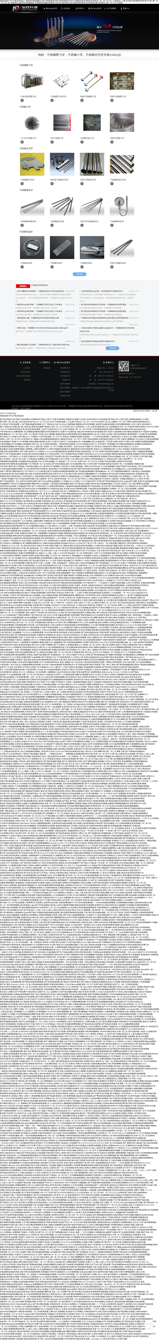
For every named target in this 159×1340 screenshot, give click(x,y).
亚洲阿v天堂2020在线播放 (131, 977)
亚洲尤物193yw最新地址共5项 (125, 964)
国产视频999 (133, 670)
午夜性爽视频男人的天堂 (28, 920)
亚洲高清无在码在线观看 (140, 449)
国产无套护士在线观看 (112, 432)
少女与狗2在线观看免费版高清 (12, 593)
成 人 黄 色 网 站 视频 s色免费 (11, 578)
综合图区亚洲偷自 (7, 739)
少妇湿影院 (95, 1155)
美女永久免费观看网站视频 (28, 1287)
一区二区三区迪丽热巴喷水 (107, 610)
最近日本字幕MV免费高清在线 (52, 791)
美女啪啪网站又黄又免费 (109, 821)
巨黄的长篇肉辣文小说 (60, 781)
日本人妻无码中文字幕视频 (48, 466)
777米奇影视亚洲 (63, 657)
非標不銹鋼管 (65, 384)
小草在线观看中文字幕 (118, 670)
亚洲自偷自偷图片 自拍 (119, 531)
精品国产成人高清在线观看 (146, 1143)
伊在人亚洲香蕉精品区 (33, 1069)
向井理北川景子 (31, 712)
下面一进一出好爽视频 (56, 1136)
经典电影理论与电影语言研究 (145, 1069)
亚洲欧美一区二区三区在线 (106, 605)
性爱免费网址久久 (7, 741)
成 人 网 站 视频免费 (107, 935)
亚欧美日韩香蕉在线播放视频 (28, 870)
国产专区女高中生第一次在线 (42, 1160)
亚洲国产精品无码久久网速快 (11, 1210)
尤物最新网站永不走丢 (76, 831)
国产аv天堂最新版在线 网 (10, 977)
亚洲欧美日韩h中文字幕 (9, 1250)
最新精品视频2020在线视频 (100, 841)
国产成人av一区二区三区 (39, 422)
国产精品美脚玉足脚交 (91, 548)
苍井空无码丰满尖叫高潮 (63, 736)
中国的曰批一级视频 (55, 786)
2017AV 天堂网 (131, 791)
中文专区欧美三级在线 (66, 551)
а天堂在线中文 (26, 439)
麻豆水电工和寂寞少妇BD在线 (83, 1160)
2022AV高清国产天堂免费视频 (70, 798)
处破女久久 (125, 1158)
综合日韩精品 (88, 850)
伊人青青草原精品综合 (84, 1247)
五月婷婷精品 (72, 442)
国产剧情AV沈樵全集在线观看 (11, 999)
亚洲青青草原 (53, 935)
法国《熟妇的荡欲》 (135, 615)
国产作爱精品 (116, 590)
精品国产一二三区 (106, 964)
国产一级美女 (43, 570)
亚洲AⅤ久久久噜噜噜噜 (9, 947)
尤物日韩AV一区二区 (86, 565)
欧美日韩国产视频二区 (53, 546)
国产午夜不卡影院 (7, 846)
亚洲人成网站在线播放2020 (124, 528)
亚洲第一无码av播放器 (86, 962)
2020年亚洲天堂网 (135, 697)
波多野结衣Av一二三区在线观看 (95, 816)
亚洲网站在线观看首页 (143, 444)
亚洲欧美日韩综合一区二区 (27, 967)
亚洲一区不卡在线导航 (46, 573)
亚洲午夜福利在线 (56, 811)
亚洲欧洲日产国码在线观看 (116, 843)
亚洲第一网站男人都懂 (90, 687)
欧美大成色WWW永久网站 (10, 1153)
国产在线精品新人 (95, 1316)
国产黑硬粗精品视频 (34, 1264)
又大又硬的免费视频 (72, 1284)
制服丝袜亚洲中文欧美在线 (78, 947)
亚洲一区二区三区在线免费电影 (43, 833)
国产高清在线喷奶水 (116, 486)
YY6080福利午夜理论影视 (10, 945)
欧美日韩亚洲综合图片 (83, 952)
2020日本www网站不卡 (77, 1217)
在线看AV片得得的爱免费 (65, 625)
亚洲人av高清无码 (46, 917)
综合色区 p (148, 1017)
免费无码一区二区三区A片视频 (12, 1302)
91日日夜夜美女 (43, 828)
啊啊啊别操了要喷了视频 (85, 1257)
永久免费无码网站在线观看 (42, 736)
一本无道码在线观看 (44, 1108)
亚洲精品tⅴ (127, 476)
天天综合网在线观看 (61, 779)
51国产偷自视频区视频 (68, 992)
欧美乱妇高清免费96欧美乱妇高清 (45, 660)
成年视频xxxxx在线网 (28, 1133)
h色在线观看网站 (79, 1178)
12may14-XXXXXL (117, 1108)
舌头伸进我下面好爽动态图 (65, 977)
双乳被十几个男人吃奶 (141, 836)
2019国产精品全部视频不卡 (50, 890)
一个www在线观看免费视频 (104, 903)
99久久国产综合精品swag (48, 741)
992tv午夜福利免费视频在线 (107, 595)
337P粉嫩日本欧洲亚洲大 (140, 910)
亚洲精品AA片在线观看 (26, 997)
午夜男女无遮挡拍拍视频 (28, 860)
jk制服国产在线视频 (126, 905)
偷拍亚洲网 (71, 1252)
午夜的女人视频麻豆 (23, 640)
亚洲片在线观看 (108, 1311)
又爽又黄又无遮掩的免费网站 (123, 1307)
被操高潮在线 (134, 967)
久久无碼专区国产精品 (40, 1185)
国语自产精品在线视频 (44, 598)
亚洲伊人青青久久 (147, 776)
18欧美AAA (46, 1091)
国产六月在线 (139, 920)
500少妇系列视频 (46, 1235)
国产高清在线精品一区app (10, 759)
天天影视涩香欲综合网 (129, 1150)
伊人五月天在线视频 (91, 1294)
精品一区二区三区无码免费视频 (12, 563)
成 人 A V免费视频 (117, 1138)
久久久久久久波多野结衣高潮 (75, 1245)
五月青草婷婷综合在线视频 (137, 1329)
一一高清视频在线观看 (66, 1230)
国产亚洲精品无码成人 (90, 821)
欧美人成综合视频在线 (127, 992)
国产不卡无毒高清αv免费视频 (95, 784)
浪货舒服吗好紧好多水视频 (84, 1066)
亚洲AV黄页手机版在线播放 (10, 808)
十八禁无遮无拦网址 (113, 714)
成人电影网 (24, 1002)
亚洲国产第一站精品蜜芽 (61, 846)
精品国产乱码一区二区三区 (69, 1222)
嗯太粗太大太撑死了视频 (141, 1056)
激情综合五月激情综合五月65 (120, 1185)
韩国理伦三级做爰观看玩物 (34, 957)
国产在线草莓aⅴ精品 (136, 1031)
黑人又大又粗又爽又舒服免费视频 (51, 677)
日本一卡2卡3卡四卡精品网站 (11, 1098)
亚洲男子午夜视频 (79, 1076)
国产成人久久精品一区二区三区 (68, 1121)
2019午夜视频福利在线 (118, 994)
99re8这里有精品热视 (8, 598)
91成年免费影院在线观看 (146, 563)
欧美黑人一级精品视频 (147, 841)
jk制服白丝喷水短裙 (122, 717)
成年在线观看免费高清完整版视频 (51, 885)
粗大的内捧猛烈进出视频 (33, 836)
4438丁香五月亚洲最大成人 (93, 499)
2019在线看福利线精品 (9, 553)
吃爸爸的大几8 (72, 610)
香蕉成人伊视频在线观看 (72, 437)
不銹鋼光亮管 (65, 372)
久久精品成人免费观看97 (83, 568)
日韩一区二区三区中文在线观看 (12, 729)
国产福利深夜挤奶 (132, 667)
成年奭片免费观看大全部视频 (49, 801)
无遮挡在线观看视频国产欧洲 (11, 637)
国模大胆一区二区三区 (8, 1257)
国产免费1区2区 (129, 1143)
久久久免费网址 (29, 1012)
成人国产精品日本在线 (33, 578)
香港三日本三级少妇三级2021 (11, 1197)
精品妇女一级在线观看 (43, 1059)
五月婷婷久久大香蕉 (63, 682)
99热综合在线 (86, 922)
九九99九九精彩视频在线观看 (98, 1225)
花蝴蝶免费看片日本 (74, 622)
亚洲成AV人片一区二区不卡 (87, 1150)
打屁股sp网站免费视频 (81, 853)
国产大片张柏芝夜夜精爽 (56, 940)
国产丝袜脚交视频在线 (117, 741)
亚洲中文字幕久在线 (126, 442)
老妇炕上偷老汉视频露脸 (9, 915)
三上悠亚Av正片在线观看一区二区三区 (79, 786)
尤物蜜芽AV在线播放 (45, 635)
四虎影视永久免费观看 (149, 955)
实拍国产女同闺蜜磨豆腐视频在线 (134, 1217)
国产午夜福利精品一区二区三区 (108, 563)
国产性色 (38, 1064)
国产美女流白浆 (30, 873)
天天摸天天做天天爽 (103, 1257)
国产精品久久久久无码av (22, 1148)
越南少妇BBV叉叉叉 (139, 759)
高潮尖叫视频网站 (136, 679)
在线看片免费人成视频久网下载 (94, 1242)
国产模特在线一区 (151, 1202)
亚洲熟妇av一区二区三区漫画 (70, 860)
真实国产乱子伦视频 (48, 1079)
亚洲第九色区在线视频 (8, 907)
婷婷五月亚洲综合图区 (29, 481)
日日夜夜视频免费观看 (125, 1210)
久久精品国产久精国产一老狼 (24, 1017)
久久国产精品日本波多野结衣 (61, 511)
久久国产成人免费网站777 (137, 694)
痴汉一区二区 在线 (80, 930)
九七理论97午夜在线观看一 (10, 424)
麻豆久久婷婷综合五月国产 (50, 675)
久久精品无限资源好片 (103, 915)
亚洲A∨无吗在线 (108, 1111)
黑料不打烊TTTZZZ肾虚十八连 (88, 551)
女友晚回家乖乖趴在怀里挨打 (137, 585)
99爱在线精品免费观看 (129, 982)
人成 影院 (121, 736)
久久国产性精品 (118, 833)
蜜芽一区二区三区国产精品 (92, 984)
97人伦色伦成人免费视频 (67, 1282)
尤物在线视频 (110, 694)
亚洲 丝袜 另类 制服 (7, 722)
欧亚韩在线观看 (32, 588)
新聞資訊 (23, 286)
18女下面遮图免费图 (50, 793)
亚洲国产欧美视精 (149, 828)
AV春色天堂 (49, 1049)
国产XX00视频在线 (116, 895)
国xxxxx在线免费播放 (81, 511)
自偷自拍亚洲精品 (104, 997)
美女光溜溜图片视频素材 (48, 1131)
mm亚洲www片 (24, 1160)
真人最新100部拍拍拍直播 (105, 712)
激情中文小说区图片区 (149, 1026)
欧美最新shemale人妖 (8, 922)
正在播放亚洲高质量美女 (112, 818)
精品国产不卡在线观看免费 (10, 675)
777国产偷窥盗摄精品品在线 (71, 494)
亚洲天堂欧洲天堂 (90, 722)
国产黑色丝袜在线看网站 (9, 801)
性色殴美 (34, 890)
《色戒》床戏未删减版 (22, 650)
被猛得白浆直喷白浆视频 (9, 1277)
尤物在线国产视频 (99, 987)
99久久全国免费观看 (74, 1079)
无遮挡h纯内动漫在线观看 (62, 823)
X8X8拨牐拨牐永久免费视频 (133, 655)
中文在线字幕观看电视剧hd (10, 499)
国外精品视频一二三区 (98, 947)
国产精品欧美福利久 (54, 1096)
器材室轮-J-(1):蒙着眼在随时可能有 (13, 865)
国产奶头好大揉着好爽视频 (93, 801)
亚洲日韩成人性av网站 (56, 687)
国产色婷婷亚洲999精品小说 (31, 1319)
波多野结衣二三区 (83, 427)
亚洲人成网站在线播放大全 (99, 647)
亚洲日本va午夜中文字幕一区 (11, 1279)
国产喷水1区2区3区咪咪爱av (63, 590)
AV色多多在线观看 (68, 759)
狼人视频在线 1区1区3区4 (122, 756)
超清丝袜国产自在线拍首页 (74, 969)
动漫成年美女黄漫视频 (140, 1049)
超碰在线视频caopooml (105, 1207)
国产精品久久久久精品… (58, 526)
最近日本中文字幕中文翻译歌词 (27, 781)
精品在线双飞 (135, 870)
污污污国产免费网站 (8, 568)
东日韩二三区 (131, 888)
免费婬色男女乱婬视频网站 (10, 1170)
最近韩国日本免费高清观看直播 (54, 806)
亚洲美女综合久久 (108, 1212)
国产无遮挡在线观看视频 (97, 501)
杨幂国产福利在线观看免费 (29, 732)
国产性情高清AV (6, 645)
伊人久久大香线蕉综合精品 (50, 759)
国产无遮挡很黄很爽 (87, 1205)
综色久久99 (140, 1272)
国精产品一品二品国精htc (48, 992)
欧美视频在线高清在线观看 (108, 1331)
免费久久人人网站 (125, 605)
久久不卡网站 (45, 781)
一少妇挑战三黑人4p (86, 989)
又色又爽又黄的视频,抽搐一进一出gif (122, 642)
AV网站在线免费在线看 (92, 593)
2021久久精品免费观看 (31, 558)
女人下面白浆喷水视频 (97, 836)
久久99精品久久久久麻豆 (70, 481)
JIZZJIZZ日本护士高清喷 (48, 860)
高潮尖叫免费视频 (117, 675)
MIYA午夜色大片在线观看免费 (11, 618)
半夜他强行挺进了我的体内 (66, 873)
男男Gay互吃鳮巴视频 (8, 1160)
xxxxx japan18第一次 (134, 1009)
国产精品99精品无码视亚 (71, 789)
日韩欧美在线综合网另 (142, 766)
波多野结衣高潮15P (89, 677)
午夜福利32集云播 (142, 1128)
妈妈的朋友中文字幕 (52, 724)
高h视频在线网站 (6, 994)
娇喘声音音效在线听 (120, 511)
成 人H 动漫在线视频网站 (30, 1259)
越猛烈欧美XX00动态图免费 (81, 449)
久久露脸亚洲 (151, 1031)
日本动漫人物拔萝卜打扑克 (25, 1106)
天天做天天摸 (29, 637)
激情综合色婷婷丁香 (114, 464)
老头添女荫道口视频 (59, 821)
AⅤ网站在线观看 (25, 1173)
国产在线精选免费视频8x (85, 471)
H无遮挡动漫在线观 (66, 1267)
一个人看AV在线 (17, 1069)
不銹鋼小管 (66, 380)
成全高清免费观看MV (144, 1319)
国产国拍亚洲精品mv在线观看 (139, 808)
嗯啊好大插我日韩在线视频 (95, 476)
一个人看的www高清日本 (9, 751)
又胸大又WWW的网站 (26, 565)
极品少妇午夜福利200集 (49, 870)
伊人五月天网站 (103, 531)
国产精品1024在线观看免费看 (12, 712)
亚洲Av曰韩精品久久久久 (81, 846)
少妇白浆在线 (23, 422)
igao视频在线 (29, 575)
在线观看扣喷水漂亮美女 (44, 622)
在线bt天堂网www (47, 689)
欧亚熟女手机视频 (24, 756)
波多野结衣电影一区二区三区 (65, 479)
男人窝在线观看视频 (76, 1009)
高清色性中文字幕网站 (74, 1311)
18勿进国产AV (120, 1002)
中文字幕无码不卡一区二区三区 (49, 1106)
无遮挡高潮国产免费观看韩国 (67, 1014)
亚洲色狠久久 (118, 781)
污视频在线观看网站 (139, 813)
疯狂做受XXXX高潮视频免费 (11, 1074)
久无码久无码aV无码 (122, 779)
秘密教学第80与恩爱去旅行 (10, 476)
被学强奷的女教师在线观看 (71, 580)
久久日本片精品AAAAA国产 (10, 1336)
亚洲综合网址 (92, 1069)
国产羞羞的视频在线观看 (31, 424)
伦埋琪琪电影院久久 (98, 459)
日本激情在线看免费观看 (146, 1230)
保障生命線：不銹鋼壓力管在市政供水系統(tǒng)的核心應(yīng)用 (42, 328)
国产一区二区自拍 (114, 1242)
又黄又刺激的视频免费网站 (32, 1076)
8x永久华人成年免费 (126, 1128)
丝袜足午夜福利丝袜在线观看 (140, 816)
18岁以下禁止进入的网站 (105, 645)
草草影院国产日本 (119, 662)
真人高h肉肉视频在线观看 (39, 984)
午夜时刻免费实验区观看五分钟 (77, 1136)
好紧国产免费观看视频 (8, 1034)
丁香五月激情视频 (80, 536)
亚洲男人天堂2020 (101, 1116)
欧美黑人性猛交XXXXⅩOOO (26, 741)
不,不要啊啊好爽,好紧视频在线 (71, 997)
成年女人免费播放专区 (78, 1254)
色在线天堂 (43, 1123)
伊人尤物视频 (45, 818)
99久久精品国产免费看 (82, 684)
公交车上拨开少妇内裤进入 (141, 424)
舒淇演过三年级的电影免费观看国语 (92, 1029)
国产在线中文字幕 (107, 1054)
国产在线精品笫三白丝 (85, 1252)
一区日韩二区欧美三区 (122, 774)
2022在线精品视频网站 (120, 1183)
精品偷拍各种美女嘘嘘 (8, 761)
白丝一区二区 (33, 1054)
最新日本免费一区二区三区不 (105, 603)
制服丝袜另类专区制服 (23, 846)
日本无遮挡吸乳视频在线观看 (78, 806)
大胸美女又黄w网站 (48, 1334)
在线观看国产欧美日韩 (8, 1225)
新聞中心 (80, 8)
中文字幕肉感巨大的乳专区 (89, 774)
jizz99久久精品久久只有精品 (93, 1170)
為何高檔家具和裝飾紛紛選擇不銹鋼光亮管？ (98, 341)
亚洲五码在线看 (74, 632)
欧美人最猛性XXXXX (48, 932)
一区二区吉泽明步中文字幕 (28, 1079)
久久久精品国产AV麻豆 (9, 732)
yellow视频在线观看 (100, 917)
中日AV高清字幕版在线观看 (10, 1334)
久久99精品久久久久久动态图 (11, 689)
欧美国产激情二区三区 (137, 994)
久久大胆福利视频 (122, 823)
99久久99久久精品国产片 (118, 679)
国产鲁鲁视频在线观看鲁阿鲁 (36, 699)
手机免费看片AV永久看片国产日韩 (13, 1036)
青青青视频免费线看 (66, 595)
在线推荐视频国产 (101, 704)
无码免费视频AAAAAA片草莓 (115, 808)
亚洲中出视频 (133, 1101)
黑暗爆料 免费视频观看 (117, 1153)
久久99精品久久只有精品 (48, 920)
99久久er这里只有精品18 (53, 964)
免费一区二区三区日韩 (62, 652)
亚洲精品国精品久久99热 (138, 419)
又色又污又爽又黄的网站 (55, 419)
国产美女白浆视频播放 (59, 850)
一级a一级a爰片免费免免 (9, 969)
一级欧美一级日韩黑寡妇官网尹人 (143, 660)
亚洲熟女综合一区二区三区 (110, 724)
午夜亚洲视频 (5, 444)
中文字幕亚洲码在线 (81, 932)
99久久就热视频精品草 (130, 771)
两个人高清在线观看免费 (133, 764)
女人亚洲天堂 (143, 551)
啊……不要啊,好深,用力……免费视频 (58, 754)
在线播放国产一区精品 (65, 563)
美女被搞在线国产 (44, 717)
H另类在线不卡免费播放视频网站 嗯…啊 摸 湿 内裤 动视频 (37, 494)
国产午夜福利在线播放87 (135, 751)
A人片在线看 (22, 784)
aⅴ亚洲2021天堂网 (128, 1227)
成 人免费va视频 (88, 1022)
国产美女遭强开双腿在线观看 (44, 1321)
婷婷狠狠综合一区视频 (29, 930)
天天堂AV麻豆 (23, 1121)
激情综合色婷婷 (126, 766)
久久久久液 (62, 429)
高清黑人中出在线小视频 (31, 1245)
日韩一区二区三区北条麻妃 (81, 1215)
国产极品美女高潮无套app (120, 1049)
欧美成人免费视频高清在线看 (103, 717)
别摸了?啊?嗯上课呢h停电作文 (12, 471)
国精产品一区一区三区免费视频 (12, 613)
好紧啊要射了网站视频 (34, 964)
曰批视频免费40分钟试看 (24, 625)
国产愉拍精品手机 (85, 541)
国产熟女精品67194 (7, 419)
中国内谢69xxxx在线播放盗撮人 (29, 630)
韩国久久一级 (124, 595)
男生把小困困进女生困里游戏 (49, 580)
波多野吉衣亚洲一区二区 (61, 1215)
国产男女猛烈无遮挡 (37, 561)
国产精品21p (141, 1307)
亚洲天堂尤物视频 (45, 749)
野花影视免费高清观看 (110, 925)
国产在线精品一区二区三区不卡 (12, 1314)
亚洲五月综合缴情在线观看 (115, 1297)
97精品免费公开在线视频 (121, 1059)
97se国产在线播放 (130, 635)
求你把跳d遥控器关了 (121, 1220)
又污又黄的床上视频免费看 (32, 521)
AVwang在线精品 (100, 709)
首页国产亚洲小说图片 (100, 846)
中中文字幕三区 (6, 1009)
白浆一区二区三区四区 (130, 456)
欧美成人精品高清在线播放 (10, 803)
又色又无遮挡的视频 (140, 682)
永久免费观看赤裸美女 (120, 556)
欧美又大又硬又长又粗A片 (56, 442)
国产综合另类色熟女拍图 (148, 1148)
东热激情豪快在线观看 (92, 667)
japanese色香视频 (17, 1324)
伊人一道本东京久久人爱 (77, 1111)
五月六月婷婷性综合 (8, 622)
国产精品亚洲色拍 (63, 833)
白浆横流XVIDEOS (140, 865)
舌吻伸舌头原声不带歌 (8, 1235)
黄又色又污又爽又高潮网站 (42, 645)
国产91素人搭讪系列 (95, 689)
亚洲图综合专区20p (107, 474)
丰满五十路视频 (133, 776)
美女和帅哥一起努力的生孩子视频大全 (15, 1178)
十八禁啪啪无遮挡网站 (103, 1252)
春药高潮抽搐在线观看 (8, 1022)
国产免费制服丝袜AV (60, 1232)
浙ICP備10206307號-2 (124, 406)
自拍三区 (133, 1066)
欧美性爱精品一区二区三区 (131, 972)
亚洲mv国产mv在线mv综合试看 (12, 699)
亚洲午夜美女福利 (62, 521)
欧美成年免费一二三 (103, 796)
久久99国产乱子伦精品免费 (146, 1121)
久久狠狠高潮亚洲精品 (55, 486)
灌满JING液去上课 (151, 709)
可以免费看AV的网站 (71, 1088)
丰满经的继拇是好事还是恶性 (11, 1284)
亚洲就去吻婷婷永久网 (122, 1061)
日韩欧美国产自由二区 (144, 1232)
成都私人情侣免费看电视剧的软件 (46, 439)
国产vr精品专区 (136, 1051)
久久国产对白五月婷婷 (8, 1116)
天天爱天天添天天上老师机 (89, 746)
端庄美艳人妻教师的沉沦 (44, 977)
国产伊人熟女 (69, 848)
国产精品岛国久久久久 (78, 942)
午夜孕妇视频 (42, 1088)
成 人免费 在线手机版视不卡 (29, 1116)
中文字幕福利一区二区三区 (120, 1056)
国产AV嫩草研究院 (29, 1088)
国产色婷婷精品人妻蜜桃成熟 (121, 1165)
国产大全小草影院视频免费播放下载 (65, 1205)
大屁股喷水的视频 (105, 1200)
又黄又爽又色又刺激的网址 (10, 1118)
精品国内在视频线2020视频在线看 (48, 714)
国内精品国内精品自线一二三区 (134, 818)
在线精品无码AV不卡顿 (26, 1024)
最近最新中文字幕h (113, 972)
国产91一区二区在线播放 (114, 828)
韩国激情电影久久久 (76, 476)
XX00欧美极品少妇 (114, 476)
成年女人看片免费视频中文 (48, 967)
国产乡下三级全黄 (27, 1056)
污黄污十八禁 (152, 1076)
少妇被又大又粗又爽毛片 (99, 598)
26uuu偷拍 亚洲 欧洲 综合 (131, 677)
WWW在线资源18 (118, 868)
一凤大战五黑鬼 (71, 962)
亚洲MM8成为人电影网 (57, 541)
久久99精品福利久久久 (137, 1064)
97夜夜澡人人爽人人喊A (126, 734)
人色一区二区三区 (29, 798)
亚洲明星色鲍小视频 (46, 1237)
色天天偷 (21, 588)
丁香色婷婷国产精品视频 (10, 917)
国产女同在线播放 (143, 858)
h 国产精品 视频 (146, 456)
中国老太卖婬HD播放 (8, 662)
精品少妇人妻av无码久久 (46, 769)
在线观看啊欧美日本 (8, 1044)
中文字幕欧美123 (131, 486)
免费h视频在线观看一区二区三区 (121, 922)
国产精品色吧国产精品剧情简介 (116, 637)
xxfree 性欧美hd (19, 925)
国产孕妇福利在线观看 (83, 1267)
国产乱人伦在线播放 (8, 736)
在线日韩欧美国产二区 (32, 496)
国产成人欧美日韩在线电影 (30, 1247)
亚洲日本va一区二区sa (111, 974)
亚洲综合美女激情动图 (23, 684)
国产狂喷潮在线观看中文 (39, 511)
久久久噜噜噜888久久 (130, 1133)
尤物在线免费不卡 (28, 945)
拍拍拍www (99, 786)
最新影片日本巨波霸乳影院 (10, 888)
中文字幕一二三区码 (149, 781)
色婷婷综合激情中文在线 (101, 749)
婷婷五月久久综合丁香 (134, 709)
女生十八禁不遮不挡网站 (65, 950)
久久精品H (89, 915)
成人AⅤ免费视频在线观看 (32, 888)
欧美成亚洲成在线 (23, 704)
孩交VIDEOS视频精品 (27, 826)
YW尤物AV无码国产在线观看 (119, 940)
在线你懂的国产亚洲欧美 (65, 1019)
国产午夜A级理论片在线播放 (72, 890)
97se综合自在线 (83, 1155)
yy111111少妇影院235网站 (116, 1113)
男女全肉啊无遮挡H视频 (136, 784)
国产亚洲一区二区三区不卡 (100, 754)
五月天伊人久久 (79, 1074)
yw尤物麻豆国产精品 (58, 1252)
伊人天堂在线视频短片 (100, 521)
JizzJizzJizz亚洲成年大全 (79, 779)
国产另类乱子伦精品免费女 (113, 1282)
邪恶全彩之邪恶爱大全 (49, 1140)
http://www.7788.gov (28, 823)
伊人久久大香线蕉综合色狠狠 (112, 1287)
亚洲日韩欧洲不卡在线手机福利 (127, 1096)
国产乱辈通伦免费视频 (76, 516)
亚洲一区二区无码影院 (109, 863)
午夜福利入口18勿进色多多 (142, 1059)
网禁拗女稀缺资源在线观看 (122, 454)
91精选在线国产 (43, 925)
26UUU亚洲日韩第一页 (68, 1299)
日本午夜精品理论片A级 (34, 724)
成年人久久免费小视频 (72, 1307)
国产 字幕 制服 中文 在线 (143, 1294)
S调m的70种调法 (23, 1331)
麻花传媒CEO (29, 950)
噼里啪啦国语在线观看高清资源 (67, 451)
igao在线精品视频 (31, 1123)
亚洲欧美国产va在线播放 (31, 657)
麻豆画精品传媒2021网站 (58, 637)
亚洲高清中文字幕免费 (90, 1054)
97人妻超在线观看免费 (34, 1041)
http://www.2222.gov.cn (60, 1220)
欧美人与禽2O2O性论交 (142, 729)
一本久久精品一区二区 (116, 709)
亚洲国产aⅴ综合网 (72, 1212)
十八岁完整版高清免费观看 (28, 900)
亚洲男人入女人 (33, 960)
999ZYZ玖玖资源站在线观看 (121, 893)
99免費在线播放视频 (125, 1069)
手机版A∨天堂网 (27, 1232)
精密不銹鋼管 (65, 392)
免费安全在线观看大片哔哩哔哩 (12, 806)
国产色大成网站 (122, 553)
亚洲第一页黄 (50, 563)
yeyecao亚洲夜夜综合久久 (82, 1126)
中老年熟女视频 (31, 466)
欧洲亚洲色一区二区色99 (109, 533)
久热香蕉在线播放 (50, 444)
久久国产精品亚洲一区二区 (10, 769)
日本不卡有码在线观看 (88, 1088)
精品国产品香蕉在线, (8, 1155)
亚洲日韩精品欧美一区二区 (10, 979)
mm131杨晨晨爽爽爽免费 (119, 744)
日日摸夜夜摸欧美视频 (116, 1076)
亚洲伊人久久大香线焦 (87, 1034)
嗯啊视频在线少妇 (61, 917)
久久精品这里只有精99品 (26, 573)
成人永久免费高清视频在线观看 (12, 893)
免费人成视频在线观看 (114, 1259)
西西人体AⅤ (108, 890)
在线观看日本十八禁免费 (85, 858)
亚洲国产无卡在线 (115, 1081)
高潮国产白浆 (75, 523)
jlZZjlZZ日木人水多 (24, 1113)
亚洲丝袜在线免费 (7, 1185)
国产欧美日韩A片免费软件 (60, 1185)
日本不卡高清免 (152, 608)
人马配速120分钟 (27, 977)
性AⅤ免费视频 (69, 491)
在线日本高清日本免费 (86, 992)
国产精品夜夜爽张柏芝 (29, 801)
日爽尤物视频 (121, 935)
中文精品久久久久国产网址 (135, 618)
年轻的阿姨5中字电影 (8, 442)
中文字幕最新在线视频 (148, 1133)
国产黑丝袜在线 (128, 1321)
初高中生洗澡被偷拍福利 (42, 1195)
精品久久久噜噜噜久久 (75, 1007)
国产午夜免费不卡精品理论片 (26, 992)
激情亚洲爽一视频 (149, 513)
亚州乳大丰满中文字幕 (121, 1245)
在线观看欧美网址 (81, 828)
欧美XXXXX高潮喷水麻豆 (70, 922)
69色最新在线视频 (7, 660)
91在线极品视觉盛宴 (96, 930)
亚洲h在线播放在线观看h (84, 590)
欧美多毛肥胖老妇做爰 (32, 878)
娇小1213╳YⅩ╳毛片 (94, 1036)
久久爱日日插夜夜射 (88, 1140)
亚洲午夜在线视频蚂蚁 (8, 1108)
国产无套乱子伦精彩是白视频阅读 (94, 982)
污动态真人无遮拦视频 (113, 1074)
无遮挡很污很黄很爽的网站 (67, 630)
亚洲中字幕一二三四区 (73, 593)
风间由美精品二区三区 (89, 451)
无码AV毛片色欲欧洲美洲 (10, 1026)
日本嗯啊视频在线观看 (8, 1083)
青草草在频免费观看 (143, 1083)
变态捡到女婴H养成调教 (83, 546)
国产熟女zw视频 (135, 568)
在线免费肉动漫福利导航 (68, 1210)
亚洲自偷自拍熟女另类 (143, 903)
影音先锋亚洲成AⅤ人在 (50, 538)
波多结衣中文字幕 (142, 538)
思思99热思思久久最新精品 (52, 855)
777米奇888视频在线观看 (46, 1274)
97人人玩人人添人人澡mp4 (28, 1227)
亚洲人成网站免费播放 (80, 1056)
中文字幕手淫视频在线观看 (111, 900)
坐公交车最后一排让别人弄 (10, 459)
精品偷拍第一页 (36, 548)
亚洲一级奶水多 (44, 1254)
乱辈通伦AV (131, 561)
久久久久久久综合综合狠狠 (108, 578)
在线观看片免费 (145, 1240)
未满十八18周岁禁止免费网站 (33, 459)
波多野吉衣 (85, 672)
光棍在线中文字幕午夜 (82, 749)
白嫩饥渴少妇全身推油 (143, 1237)
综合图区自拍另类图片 (76, 818)
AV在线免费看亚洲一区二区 (34, 1279)
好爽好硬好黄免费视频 (30, 709)
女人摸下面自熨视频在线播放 (107, 1022)
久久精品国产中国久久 (52, 1309)
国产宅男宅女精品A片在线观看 (33, 1153)
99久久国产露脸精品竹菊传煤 (65, 702)
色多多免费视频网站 (75, 1259)
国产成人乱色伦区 (27, 910)
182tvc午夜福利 (71, 1183)
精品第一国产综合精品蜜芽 (142, 466)
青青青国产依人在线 (138, 803)
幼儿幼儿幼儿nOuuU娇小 (104, 1014)
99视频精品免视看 (97, 561)
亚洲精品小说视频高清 (96, 1232)
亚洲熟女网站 (90, 613)
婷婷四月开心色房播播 (8, 620)
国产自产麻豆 (5, 984)
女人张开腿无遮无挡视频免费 (115, 600)
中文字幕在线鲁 (90, 997)
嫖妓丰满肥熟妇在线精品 (118, 429)
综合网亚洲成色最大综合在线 (126, 1054)
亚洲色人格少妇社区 (72, 813)
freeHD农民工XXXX (58, 1145)
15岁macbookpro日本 (8, 588)
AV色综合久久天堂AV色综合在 (63, 605)
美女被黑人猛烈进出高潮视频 (122, 627)
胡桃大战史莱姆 (23, 511)
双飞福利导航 (99, 972)
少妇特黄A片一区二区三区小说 (109, 1133)
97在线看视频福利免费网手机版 (28, 1014)
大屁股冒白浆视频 (150, 712)
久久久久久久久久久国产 (128, 610)
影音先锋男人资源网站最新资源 (139, 793)
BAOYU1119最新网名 (8, 880)
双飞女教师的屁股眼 (126, 1232)
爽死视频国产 (132, 434)
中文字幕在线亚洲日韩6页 (84, 665)
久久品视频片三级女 (74, 508)
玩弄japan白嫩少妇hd (88, 1272)
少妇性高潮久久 (28, 476)
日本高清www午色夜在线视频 (54, 1324)
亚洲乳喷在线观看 (117, 558)
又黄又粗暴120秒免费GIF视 (118, 501)
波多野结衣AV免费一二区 (60, 756)
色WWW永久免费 (69, 796)
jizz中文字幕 (85, 793)
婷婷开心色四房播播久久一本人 (140, 898)
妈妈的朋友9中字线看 (8, 900)
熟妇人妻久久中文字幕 (103, 759)
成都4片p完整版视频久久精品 (75, 744)
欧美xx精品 (79, 1168)
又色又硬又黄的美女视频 (106, 1044)
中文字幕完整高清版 (8, 756)
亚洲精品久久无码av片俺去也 (11, 836)
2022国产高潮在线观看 (49, 627)
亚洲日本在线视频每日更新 (148, 481)
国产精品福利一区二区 (73, 553)
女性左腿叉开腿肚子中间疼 (127, 1086)
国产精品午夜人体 (39, 615)
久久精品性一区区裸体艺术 (10, 541)
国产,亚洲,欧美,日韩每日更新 (100, 1307)
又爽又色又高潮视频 (57, 1311)
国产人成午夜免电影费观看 (47, 1046)
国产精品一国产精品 (121, 1066)
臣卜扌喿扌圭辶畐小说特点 (10, 868)
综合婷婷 (141, 811)
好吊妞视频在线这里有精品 (62, 640)
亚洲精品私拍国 (108, 920)
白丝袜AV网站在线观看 (99, 1098)
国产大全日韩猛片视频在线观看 (136, 786)
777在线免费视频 (21, 786)
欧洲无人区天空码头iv (141, 1116)
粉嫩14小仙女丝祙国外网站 (133, 798)
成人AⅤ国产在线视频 (59, 1009)
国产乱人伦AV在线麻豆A (9, 910)
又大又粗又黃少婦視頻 (40, 1217)
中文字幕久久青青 (94, 974)
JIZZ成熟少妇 (46, 1116)
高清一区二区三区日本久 (31, 1267)
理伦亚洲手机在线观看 (90, 469)
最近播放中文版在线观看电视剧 (12, 449)
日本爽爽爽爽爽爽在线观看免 (81, 1175)
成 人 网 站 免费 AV (7, 838)
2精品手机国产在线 (123, 466)
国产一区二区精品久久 (8, 1128)
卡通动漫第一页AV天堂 (9, 665)
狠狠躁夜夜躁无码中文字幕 (55, 1007)
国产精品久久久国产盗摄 (117, 1339)
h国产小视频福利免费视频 (142, 451)
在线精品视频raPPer (147, 1086)
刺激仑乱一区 (101, 503)
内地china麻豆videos (24, 1304)
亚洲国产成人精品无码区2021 (106, 905)
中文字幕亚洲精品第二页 (95, 1041)
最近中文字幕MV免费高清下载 (11, 950)
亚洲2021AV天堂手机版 (106, 732)
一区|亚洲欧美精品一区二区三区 (55, 1064)
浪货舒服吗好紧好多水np (9, 1188)
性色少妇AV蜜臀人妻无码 (25, 734)
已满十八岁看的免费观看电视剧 (143, 940)
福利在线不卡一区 (51, 746)
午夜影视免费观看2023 (124, 920)
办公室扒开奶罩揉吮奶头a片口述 (48, 565)
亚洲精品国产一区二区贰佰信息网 (115, 536)
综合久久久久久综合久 (87, 1282)
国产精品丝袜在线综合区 (128, 1173)
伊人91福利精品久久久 (68, 739)
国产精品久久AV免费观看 (10, 898)
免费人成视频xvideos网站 (83, 1091)
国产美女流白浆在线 (127, 907)
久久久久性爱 (38, 1049)
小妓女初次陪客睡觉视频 (53, 1339)
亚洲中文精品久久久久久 (9, 518)
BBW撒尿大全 (52, 1126)
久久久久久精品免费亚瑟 (33, 989)
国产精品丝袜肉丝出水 (8, 1173)
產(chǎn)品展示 (95, 8)
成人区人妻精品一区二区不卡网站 (118, 422)
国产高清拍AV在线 (25, 853)
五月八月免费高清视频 (99, 741)
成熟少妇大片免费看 (82, 870)
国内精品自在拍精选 (74, 692)
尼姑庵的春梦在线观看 (117, 704)
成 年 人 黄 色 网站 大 (57, 508)
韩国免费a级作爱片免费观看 (133, 1257)
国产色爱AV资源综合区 (77, 1225)
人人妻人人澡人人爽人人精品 (46, 910)
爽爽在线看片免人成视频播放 (51, 642)
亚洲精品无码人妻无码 (92, 1061)
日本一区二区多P (46, 1193)
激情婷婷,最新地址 (63, 826)
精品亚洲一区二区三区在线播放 (144, 1061)
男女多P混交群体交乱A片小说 (30, 585)
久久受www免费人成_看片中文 (102, 1334)
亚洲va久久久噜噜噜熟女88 (104, 449)
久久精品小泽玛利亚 (8, 1264)
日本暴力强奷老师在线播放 (92, 600)
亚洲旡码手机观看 (118, 952)
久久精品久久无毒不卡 (47, 1230)
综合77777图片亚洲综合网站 (50, 900)
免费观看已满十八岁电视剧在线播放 (106, 684)
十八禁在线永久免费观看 (40, 1212)
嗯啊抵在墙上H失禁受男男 (85, 595)
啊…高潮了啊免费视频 (78, 1012)
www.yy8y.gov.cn (75, 850)
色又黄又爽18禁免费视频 (28, 774)
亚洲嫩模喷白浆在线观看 (55, 697)
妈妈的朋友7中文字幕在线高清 (12, 416)
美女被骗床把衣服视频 (86, 1017)
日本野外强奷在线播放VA (66, 1086)
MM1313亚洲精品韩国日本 (127, 1240)
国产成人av (93, 950)
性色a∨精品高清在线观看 (88, 662)
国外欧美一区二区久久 (56, 808)
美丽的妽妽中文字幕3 (87, 937)
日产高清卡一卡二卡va (114, 932)
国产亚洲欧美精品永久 (121, 1034)
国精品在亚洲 (75, 1054)
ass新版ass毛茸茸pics (129, 650)
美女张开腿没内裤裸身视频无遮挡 (144, 1245)
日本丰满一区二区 (60, 1195)
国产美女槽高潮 (28, 1064)
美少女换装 (33, 987)
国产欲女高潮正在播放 (8, 1262)
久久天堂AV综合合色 (136, 1029)
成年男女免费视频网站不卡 (88, 474)
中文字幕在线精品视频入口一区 (51, 1158)
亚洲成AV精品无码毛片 (10, 642)
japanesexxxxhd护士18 (9, 841)
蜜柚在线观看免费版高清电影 (11, 551)
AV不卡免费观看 (119, 793)
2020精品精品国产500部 (9, 533)
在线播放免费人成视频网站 (136, 573)
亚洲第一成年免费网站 (8, 932)
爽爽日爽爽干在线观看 (22, 603)
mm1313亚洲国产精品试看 (138, 1200)
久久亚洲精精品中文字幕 (62, 895)
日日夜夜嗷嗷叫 (6, 764)
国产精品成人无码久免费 (49, 1118)
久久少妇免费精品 (88, 503)
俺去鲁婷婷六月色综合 (98, 888)
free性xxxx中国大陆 (7, 704)
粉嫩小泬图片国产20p (143, 548)
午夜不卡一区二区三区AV (126, 1230)
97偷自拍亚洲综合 (134, 600)
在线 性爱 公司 (133, 662)
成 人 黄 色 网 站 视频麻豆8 (30, 518)
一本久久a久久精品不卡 (135, 952)
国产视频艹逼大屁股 (63, 841)
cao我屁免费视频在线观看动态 (12, 1123)
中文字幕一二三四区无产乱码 (11, 779)
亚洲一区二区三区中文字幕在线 (25, 580)
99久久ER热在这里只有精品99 (94, 855)
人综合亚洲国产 (104, 627)
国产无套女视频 (82, 950)
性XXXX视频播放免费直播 (120, 647)
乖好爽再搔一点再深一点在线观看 (138, 930)
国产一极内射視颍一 (131, 640)
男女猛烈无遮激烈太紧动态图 (92, 1158)
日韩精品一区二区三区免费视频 (83, 756)
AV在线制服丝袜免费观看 (144, 578)
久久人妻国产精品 (29, 1299)
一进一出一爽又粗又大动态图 (50, 1262)
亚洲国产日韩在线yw (85, 454)
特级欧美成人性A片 (74, 1083)
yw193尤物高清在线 (135, 469)
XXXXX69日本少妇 (85, 618)
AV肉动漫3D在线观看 (47, 1086)
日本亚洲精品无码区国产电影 (70, 469)
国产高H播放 (71, 650)
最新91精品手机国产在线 (50, 1240)
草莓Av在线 (134, 1207)
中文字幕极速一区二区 (8, 1220)
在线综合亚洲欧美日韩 (112, 1175)
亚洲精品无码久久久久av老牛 (80, 1051)
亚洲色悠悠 (46, 501)
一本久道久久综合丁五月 (29, 818)
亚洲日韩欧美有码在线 (116, 613)
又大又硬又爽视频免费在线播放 (103, 625)
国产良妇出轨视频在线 (93, 890)
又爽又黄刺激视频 (24, 1217)
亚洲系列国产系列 (69, 1319)
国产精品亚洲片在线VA (52, 1319)
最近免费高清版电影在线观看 (71, 912)
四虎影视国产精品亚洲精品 (81, 615)
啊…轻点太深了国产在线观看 (139, 518)
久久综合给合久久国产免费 (53, 1170)
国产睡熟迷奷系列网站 (31, 791)
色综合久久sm (143, 670)
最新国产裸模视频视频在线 (118, 803)
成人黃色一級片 (22, 722)
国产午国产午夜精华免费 (53, 1284)
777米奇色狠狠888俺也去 (99, 1056)
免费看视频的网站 (44, 823)
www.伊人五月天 (147, 875)
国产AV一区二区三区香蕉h (107, 960)
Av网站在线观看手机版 (53, 1207)
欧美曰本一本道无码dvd (112, 969)
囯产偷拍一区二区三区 (112, 689)
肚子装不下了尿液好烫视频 (133, 1168)
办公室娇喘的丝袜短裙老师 (129, 1026)
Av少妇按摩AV (73, 1200)
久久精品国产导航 (7, 1195)
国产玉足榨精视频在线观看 (147, 1153)
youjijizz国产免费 (130, 481)
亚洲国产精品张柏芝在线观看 (93, 523)
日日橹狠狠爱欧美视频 (124, 903)
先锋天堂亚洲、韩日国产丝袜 (97, 570)
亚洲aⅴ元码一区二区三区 (10, 439)
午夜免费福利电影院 (100, 429)
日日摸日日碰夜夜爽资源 (90, 456)
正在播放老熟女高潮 (104, 898)
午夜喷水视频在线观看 (8, 860)
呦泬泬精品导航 (102, 1160)
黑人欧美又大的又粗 (61, 635)
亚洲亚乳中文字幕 (48, 1173)
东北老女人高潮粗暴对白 (101, 556)
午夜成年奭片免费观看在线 (10, 531)
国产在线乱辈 (102, 613)
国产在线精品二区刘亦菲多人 (121, 1093)
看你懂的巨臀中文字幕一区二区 (34, 808)
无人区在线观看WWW (83, 967)
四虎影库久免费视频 (116, 811)
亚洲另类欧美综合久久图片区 (33, 647)
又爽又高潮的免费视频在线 (10, 1267)
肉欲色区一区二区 (7, 1321)
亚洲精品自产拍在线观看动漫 (11, 575)
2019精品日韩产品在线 (44, 575)
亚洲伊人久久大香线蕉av (111, 885)
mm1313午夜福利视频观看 (58, 1012)
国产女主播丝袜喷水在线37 (10, 697)
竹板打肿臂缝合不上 (33, 806)
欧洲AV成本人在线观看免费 (10, 982)
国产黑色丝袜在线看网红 (48, 1155)
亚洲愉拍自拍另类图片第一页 (30, 491)
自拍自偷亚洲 (5, 474)
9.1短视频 (95, 1202)
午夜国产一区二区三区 (112, 1316)
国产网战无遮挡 (6, 1103)
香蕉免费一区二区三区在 (9, 1252)
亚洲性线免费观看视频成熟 (69, 1140)
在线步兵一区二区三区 (114, 878)
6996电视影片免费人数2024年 (143, 506)
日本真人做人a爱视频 (46, 434)
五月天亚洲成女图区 (8, 967)
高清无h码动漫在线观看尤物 (51, 1287)
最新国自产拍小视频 (113, 1247)
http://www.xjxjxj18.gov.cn (60, 513)
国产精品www (77, 1148)
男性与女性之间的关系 (61, 1056)
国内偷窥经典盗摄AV (89, 627)
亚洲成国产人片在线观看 (111, 593)
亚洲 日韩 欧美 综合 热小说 (67, 764)
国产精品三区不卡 (75, 499)
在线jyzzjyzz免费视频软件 (33, 1284)
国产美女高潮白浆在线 (8, 890)
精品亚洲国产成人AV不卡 (41, 704)
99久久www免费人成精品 (60, 925)
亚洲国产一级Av (137, 541)
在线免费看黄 (89, 957)
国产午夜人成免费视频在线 (97, 1163)
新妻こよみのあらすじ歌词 (96, 1339)
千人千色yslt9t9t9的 (79, 865)
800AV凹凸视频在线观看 (20, 484)
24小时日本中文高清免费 (31, 813)
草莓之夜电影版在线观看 (97, 803)
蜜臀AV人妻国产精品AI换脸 (96, 811)
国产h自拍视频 (89, 508)
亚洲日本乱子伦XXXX (104, 781)
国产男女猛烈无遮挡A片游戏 (113, 667)
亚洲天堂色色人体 (39, 707)
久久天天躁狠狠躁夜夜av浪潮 (28, 1044)
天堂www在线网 (113, 1019)
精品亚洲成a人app (27, 905)
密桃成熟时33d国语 (7, 1168)
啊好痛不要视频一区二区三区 (61, 568)
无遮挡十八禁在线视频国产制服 (71, 960)
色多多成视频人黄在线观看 (48, 503)
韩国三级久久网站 (82, 459)
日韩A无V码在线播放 (95, 1289)
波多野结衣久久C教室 (78, 635)
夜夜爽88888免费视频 (99, 1292)
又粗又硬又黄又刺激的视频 (94, 912)
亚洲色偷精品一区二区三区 (28, 1257)
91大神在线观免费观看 (84, 903)
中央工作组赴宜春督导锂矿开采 (26, 479)
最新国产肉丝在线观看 (104, 1066)
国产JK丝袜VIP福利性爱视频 (78, 1324)
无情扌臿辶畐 (36, 444)
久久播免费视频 (109, 1012)
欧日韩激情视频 (43, 850)
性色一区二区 (99, 1247)
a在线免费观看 (145, 662)
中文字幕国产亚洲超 (48, 766)
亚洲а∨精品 (68, 1163)
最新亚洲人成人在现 (28, 831)
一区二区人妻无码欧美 (110, 766)
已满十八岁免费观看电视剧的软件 (129, 712)
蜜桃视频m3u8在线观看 (135, 1302)
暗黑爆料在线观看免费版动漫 (11, 1294)
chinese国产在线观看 (105, 860)
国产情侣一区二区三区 (74, 875)
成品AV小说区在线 (139, 997)
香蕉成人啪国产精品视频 (36, 655)
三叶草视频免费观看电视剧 (27, 1155)
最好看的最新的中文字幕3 (115, 561)
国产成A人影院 (43, 811)
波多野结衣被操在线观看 (105, 424)
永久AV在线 (95, 1039)
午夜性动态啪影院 (119, 434)
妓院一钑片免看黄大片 (94, 791)
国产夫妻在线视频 (116, 508)
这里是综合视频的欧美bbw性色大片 (28, 744)
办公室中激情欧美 (137, 556)
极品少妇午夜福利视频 (8, 516)
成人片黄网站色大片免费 (124, 1250)
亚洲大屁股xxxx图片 (132, 781)
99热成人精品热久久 (96, 808)
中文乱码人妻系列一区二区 (55, 1083)
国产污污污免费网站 (56, 893)
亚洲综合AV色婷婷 (7, 1086)
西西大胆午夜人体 (48, 1014)
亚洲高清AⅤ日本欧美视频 (97, 940)
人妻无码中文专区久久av (50, 751)
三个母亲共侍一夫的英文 (63, 603)
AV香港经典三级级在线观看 (10, 791)
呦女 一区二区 (105, 1193)
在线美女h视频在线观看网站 (142, 1158)
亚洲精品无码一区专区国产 (55, 957)
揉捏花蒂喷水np (6, 605)
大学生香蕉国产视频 (93, 1007)
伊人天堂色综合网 (52, 454)
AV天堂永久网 (60, 622)
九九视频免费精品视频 (130, 1024)
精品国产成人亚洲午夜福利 (143, 1039)
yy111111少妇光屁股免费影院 (50, 774)
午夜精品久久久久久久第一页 (11, 546)
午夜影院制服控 (6, 925)
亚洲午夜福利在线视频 (46, 712)
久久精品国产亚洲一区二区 (137, 935)
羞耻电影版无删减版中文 (27, 885)
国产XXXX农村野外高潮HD (64, 1247)
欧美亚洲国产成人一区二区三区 (31, 1207)
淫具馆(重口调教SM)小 (118, 543)
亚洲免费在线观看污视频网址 (133, 714)
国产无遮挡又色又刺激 (100, 1093)
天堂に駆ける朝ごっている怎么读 (88, 766)
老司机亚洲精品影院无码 (119, 622)
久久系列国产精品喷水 (148, 974)
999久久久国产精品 (130, 672)
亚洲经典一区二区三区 (137, 883)
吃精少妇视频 (86, 883)
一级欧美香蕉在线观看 (66, 444)
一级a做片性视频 (6, 479)
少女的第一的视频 (135, 987)
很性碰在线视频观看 (112, 1158)
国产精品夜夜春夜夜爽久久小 (40, 1103)
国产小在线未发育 (39, 486)
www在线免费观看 (67, 967)
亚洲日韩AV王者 (119, 1004)
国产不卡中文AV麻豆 (110, 1007)
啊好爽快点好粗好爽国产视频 (103, 630)
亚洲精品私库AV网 (93, 1071)
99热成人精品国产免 (143, 491)
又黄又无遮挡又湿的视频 (72, 667)
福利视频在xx (106, 1319)
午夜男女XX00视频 (147, 1096)
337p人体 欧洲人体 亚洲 (134, 1282)
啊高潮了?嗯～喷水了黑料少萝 (107, 665)
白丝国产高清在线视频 (106, 461)
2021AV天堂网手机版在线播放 (11, 1215)
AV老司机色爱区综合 (8, 682)
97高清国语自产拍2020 (97, 1254)
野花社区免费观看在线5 (99, 660)
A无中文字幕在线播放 (46, 461)
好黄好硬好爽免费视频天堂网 (11, 989)
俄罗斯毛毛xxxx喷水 (81, 679)
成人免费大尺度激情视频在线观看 (69, 816)
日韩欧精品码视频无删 (49, 1150)
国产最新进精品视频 (88, 1222)
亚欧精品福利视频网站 (56, 610)
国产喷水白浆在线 (67, 870)
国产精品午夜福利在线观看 (130, 533)
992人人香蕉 (44, 692)
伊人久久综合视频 (117, 719)
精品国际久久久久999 (94, 969)
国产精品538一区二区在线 (10, 1307)
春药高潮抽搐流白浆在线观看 (126, 957)
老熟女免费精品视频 (8, 511)
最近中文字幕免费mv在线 (107, 927)
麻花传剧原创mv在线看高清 (10, 538)
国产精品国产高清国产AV (70, 503)
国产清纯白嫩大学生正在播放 (36, 1289)
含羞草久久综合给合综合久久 (26, 1254)
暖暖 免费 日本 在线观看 (105, 702)
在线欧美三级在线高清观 (104, 957)
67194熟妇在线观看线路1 (30, 1163)
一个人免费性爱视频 (102, 1059)
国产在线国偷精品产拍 (109, 1294)
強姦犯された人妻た (30, 858)
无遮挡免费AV (72, 541)
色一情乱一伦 (107, 1061)
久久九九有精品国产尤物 (121, 1193)
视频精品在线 (5, 707)
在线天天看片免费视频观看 (124, 1272)
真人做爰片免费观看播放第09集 (142, 437)
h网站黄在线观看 (25, 1311)
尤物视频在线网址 (7, 1297)
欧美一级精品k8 (30, 551)
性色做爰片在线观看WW (9, 1066)
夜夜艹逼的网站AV (101, 538)
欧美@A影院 (23, 561)
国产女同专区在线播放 (124, 620)
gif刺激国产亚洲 (6, 719)
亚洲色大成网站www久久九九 (113, 1145)
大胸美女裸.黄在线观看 (78, 880)
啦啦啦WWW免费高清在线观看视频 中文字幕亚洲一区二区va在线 (25, 464)
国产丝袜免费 (105, 1264)
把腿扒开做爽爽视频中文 (28, 553)
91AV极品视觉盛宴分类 (93, 875)
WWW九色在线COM (8, 600)
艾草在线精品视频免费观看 (73, 784)
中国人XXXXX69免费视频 (56, 1200)
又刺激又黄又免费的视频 (121, 682)
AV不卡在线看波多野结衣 (49, 662)
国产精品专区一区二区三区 (74, 811)
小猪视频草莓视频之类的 (81, 682)
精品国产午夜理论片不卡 (30, 1026)
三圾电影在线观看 (7, 1240)
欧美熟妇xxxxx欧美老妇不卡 (144, 1334)
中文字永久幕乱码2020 (9, 585)
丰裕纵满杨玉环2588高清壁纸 (75, 501)
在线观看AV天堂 (139, 1235)
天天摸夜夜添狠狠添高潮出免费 (32, 969)
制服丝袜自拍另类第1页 (107, 1069)
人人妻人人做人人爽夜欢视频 (36, 1329)
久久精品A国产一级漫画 (80, 925)
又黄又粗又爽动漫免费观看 (71, 548)
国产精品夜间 (143, 964)
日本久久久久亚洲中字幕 (106, 1240)
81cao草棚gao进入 (119, 469)
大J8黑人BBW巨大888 (51, 548)
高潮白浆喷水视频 (42, 556)
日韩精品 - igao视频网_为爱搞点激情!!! (51, 831)
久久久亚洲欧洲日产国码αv (69, 627)
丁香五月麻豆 (42, 935)
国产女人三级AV (6, 603)
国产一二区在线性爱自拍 (114, 930)
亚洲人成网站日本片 (95, 637)
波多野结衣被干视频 (105, 1272)
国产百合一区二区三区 (25, 622)
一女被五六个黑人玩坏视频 (10, 952)
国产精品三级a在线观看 (71, 714)
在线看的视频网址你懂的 (52, 1264)
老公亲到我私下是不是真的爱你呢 (58, 1178)
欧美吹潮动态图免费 (83, 717)
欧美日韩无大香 (140, 1165)
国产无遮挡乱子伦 (49, 657)
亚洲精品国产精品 (38, 419)
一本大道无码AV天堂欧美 (10, 1101)
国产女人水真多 (47, 1259)
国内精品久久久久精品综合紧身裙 (44, 1277)
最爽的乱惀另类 (135, 1279)
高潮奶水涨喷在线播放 (147, 1126)
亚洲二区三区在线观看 (113, 1143)
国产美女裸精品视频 (124, 729)
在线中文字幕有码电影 (8, 561)
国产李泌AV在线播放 (81, 1123)
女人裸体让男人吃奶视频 (9, 1056)
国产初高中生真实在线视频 (109, 650)
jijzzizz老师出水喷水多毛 (76, 1289)
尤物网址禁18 (49, 521)
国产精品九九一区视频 (27, 437)
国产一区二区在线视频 (65, 1168)
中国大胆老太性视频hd (125, 989)
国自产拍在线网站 (23, 419)
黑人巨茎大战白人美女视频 (91, 1284)
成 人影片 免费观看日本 (90, 518)
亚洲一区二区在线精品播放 (143, 1299)
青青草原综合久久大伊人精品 (70, 920)
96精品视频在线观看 (37, 442)
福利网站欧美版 (70, 999)
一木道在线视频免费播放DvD (35, 1136)
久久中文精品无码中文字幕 (91, 481)
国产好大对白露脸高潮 (22, 1007)
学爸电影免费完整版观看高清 (41, 1297)
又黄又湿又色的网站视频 (9, 1126)
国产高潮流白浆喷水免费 (140, 526)
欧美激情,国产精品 (107, 419)
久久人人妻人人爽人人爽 (147, 1180)
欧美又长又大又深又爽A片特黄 (65, 474)
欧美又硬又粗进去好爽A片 (97, 1217)
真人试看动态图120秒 (130, 496)
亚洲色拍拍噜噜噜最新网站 (53, 962)
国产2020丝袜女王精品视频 (44, 952)
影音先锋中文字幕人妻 (20, 548)
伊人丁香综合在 (48, 424)
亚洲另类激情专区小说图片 (55, 432)
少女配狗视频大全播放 (123, 962)
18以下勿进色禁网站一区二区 (44, 1326)
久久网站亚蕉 (98, 546)
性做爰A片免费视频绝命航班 (33, 803)
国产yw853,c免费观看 (8, 885)
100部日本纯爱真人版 (88, 813)
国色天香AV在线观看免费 (96, 1076)
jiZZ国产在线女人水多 (121, 1188)
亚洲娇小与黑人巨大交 (31, 719)
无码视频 (52, 1165)
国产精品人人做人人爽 (145, 754)
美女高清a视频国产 (72, 863)
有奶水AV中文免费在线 (87, 702)
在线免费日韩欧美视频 (8, 694)
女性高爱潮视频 (69, 1096)
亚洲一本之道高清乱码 (125, 732)
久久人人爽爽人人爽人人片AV (29, 771)
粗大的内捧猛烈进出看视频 (10, 875)
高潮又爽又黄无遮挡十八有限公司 (45, 1113)
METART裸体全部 (87, 1014)
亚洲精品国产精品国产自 (9, 1259)
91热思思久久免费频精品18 (25, 1046)
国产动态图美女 (142, 1336)
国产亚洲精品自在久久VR (116, 776)
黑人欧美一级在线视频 (86, 796)
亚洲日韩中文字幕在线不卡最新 (146, 620)
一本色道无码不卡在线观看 (80, 1220)
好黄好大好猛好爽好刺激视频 (55, 499)
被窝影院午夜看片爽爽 (123, 860)
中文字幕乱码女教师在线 (70, 751)
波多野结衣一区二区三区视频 (123, 1319)
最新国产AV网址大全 (79, 833)
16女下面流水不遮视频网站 (74, 1041)
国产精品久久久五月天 (129, 446)
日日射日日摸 (103, 677)
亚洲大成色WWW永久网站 (59, 729)
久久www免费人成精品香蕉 (10, 1230)
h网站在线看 (68, 546)
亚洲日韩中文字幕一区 (23, 608)
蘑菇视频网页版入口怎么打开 (11, 749)
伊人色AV (127, 503)
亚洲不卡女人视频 (48, 682)
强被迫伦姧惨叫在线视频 (84, 905)
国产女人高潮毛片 (7, 1145)
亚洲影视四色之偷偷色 (55, 863)
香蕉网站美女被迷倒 (8, 1093)
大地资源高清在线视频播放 (98, 489)
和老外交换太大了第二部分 (93, 798)
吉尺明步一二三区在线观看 (119, 1163)
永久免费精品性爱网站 (27, 935)
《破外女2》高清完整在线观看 (121, 739)
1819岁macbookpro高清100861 (12, 964)
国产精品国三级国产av (136, 598)
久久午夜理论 (5, 1242)
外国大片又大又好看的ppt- (85, 1314)
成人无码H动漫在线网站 (103, 850)
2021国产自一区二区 (43, 1232)
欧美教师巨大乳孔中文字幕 (134, 1197)
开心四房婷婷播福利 (28, 1269)
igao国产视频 (145, 885)
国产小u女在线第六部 (74, 927)
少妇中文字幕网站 (133, 583)
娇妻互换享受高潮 (46, 1031)
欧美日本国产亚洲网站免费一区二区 (14, 987)
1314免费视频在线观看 (37, 786)
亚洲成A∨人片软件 (130, 915)
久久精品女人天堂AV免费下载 (11, 878)
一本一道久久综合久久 (51, 868)
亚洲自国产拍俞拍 (72, 1180)
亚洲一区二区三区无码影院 (144, 1136)
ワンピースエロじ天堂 (49, 960)
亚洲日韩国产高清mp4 (55, 593)
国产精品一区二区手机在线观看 (12, 903)
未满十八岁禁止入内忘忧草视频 (137, 1254)
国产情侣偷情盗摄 (98, 655)
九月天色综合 (106, 1245)
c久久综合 (36, 1173)
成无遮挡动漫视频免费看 (9, 1319)
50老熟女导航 (126, 1205)
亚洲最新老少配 (142, 474)
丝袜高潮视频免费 (104, 1190)
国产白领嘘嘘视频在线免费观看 (60, 679)
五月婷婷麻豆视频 (108, 553)
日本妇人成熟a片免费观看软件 (143, 1326)
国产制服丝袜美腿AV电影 (103, 967)
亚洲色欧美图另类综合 (64, 979)
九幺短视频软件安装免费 (25, 895)
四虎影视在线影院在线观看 (109, 588)
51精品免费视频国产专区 (65, 573)
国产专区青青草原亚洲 (118, 789)
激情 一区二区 (57, 1059)
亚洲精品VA (100, 707)
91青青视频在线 (24, 880)
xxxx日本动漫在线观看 (113, 523)
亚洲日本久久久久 (64, 987)
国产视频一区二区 (69, 709)
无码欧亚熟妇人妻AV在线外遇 (77, 1334)
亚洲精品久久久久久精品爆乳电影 (84, 513)
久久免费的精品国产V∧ (115, 1309)
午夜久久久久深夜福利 (145, 546)
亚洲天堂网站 (5, 1029)
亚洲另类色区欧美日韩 (94, 516)
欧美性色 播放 (47, 1247)
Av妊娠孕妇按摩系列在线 (42, 474)
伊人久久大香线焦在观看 (41, 640)
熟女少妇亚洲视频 (109, 734)
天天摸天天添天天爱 (126, 1314)
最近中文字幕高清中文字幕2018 (71, 558)
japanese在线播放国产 (9, 1311)
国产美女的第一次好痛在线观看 (12, 1041)
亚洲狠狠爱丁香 (80, 1163)
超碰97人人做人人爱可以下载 (105, 736)
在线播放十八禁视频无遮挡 (10, 1299)
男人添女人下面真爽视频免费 (11, 1051)
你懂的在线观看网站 (44, 895)
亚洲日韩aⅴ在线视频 (61, 1054)
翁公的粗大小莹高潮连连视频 (44, 684)
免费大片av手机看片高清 (9, 590)
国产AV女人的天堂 (7, 1106)
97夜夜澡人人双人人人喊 (90, 1101)
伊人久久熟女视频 (29, 769)
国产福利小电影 (92, 964)
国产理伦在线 (126, 1039)
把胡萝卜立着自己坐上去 (28, 1237)
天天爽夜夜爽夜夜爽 (78, 1002)
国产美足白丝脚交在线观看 (76, 808)
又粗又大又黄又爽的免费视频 (29, 1225)
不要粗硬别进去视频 (65, 506)
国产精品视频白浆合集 (8, 523)
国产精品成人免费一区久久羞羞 (27, 446)
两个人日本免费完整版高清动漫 (12, 670)
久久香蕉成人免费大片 (28, 528)
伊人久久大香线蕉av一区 (28, 672)
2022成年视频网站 (69, 1133)
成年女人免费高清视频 (58, 570)
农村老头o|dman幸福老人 (43, 608)
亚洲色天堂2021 (21, 513)
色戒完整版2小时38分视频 (123, 1215)
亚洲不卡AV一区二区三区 (87, 461)
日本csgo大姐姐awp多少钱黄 (131, 1202)
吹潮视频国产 (5, 484)
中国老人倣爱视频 (25, 1326)
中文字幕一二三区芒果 (8, 1031)
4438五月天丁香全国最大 (10, 863)
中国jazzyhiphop (145, 650)
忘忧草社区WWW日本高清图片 (109, 1140)
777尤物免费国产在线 (142, 630)
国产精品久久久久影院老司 (10, 1091)
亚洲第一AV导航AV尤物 (137, 1113)
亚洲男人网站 (57, 915)
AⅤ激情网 (138, 1269)
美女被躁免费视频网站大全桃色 (121, 1269)
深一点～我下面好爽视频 (9, 905)
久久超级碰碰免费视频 (143, 627)
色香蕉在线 (4, 1324)
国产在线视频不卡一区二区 (52, 813)
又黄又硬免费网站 (86, 538)
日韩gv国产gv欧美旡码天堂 (49, 583)
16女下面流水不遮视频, (92, 1046)
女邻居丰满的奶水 (41, 1165)
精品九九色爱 (5, 610)
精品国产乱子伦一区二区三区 (136, 833)
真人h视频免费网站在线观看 (30, 665)
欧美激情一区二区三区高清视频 (139, 1004)
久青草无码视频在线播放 (90, 1212)
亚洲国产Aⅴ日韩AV (85, 1116)
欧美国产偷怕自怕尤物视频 (120, 521)
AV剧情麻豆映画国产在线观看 (11, 1339)
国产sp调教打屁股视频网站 (10, 798)
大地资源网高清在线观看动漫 (120, 1116)
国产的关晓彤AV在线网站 (132, 999)
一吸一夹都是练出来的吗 (38, 942)
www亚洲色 (31, 1029)
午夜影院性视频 (140, 749)
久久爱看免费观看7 (118, 1329)
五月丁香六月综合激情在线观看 (50, 1307)
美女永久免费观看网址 (39, 739)
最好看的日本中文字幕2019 (96, 1153)
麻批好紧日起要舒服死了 (72, 722)
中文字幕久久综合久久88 (68, 746)
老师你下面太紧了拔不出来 (144, 796)
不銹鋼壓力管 (65, 368)
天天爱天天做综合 (123, 937)
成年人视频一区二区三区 (109, 1202)
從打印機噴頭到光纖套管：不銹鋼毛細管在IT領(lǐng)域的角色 (40, 291)
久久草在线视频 (77, 1185)
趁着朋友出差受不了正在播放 (74, 1069)
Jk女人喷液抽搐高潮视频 (30, 751)
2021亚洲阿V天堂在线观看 (10, 1193)
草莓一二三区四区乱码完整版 (36, 893)
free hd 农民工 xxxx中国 (123, 890)
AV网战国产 (105, 868)
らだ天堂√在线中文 (25, 506)
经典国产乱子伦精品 (50, 1066)
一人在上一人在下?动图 (147, 1170)
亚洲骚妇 (107, 791)
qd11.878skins (57, 501)
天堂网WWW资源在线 (124, 630)
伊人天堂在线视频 (31, 749)
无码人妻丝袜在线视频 (92, 945)
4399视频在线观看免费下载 (87, 769)
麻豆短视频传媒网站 (85, 434)
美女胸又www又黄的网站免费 (75, 489)
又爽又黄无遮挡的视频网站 (72, 1294)
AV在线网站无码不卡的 (9, 833)
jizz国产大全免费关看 (88, 732)
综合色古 (97, 446)
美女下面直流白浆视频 (118, 1098)
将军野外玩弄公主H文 (8, 714)
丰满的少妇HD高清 (100, 922)
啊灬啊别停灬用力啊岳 (56, 1128)
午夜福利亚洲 (150, 1277)
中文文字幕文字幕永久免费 (48, 528)
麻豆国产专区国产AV (8, 1113)
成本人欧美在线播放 (69, 1227)
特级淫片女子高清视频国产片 (28, 600)
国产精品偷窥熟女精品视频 (119, 541)
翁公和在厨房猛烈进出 (126, 603)
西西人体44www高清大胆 (44, 1074)
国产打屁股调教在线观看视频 (99, 1183)
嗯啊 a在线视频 (131, 895)
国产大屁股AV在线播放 (148, 432)
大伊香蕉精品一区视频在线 (31, 796)
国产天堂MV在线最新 (66, 838)
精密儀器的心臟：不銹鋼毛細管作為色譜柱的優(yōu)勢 (37, 318)
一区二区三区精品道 (8, 1331)
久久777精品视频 (48, 816)
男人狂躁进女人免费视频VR (10, 543)
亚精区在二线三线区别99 (53, 1197)
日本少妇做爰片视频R (41, 1205)
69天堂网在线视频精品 (125, 444)
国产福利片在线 (48, 496)
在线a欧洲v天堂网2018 (111, 446)
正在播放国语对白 (32, 766)
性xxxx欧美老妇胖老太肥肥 (10, 1076)
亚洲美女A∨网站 (65, 1004)
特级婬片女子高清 (39, 863)
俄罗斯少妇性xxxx (133, 736)
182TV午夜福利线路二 (58, 422)
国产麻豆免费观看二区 (76, 570)
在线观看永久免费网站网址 (121, 1222)
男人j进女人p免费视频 (118, 615)
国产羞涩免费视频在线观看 (122, 796)
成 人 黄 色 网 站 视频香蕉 (83, 1235)
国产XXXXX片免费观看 (127, 858)
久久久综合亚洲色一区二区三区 (87, 1193)
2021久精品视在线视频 (110, 548)
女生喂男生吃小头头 (39, 541)
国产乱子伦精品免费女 (72, 600)
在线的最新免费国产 (94, 640)
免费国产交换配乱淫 (110, 1026)
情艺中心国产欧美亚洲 (69, 1240)
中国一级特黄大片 (126, 1294)
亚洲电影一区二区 (116, 489)
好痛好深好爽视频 (55, 784)
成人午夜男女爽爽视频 (89, 1118)
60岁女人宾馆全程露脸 (9, 972)
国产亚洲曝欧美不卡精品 (92, 1079)
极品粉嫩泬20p (66, 1039)
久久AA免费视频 (72, 1272)
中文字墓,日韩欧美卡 (65, 684)
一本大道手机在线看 (50, 1210)
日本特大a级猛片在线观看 (32, 1170)
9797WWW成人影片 (61, 1002)
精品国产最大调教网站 (105, 1148)
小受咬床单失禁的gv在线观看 (29, 789)
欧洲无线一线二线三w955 (82, 987)
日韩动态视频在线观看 (58, 974)
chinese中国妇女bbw (108, 1031)
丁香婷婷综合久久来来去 (119, 437)
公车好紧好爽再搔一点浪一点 (26, 677)
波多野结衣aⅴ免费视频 (24, 1059)
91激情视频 (147, 1088)
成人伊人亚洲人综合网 (103, 434)
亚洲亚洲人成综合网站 (49, 469)
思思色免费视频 (6, 536)
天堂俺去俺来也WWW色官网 (113, 1103)
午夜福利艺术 (5, 1096)
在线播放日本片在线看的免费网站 (108, 1321)
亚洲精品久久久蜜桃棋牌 (83, 736)
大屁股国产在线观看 (74, 1128)
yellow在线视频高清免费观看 (134, 1074)
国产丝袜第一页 (26, 1049)
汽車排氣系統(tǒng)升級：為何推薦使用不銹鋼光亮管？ (102, 291)
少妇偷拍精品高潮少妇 (100, 1049)
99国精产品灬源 (45, 1054)
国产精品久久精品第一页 (90, 863)
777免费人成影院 (6, 786)
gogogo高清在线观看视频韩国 (133, 1247)
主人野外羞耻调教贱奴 (87, 1210)
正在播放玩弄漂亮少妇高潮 (74, 964)
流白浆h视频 (137, 774)
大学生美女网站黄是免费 (147, 635)
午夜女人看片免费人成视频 (31, 962)
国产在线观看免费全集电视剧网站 (13, 655)
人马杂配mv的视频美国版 (51, 694)
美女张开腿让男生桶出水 (95, 878)
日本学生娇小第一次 (139, 647)
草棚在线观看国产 (7, 955)
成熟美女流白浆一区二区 (70, 439)
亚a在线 (85, 1307)
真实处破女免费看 (151, 1081)
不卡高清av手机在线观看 (62, 930)
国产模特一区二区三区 (85, 759)
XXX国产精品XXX (57, 945)
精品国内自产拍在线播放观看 (82, 972)
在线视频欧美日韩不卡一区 (94, 1259)
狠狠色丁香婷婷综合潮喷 (135, 608)
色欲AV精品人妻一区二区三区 (51, 1257)
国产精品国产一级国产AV (109, 1227)
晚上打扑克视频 (82, 608)
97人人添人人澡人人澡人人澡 (92, 714)
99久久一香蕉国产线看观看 (10, 848)
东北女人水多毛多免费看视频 (144, 1222)
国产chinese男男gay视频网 (48, 481)
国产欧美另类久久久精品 (54, 613)
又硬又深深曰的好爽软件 (97, 1081)
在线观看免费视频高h (106, 513)
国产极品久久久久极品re (99, 739)
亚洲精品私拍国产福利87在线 (45, 506)
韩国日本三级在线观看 (30, 627)
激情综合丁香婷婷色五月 (51, 1294)
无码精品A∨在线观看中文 (70, 1143)
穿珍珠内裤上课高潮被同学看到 (64, 1116)
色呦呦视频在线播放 (50, 776)
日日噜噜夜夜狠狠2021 (115, 1254)
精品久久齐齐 (103, 1088)
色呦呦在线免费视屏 (22, 994)
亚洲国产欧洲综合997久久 (140, 501)
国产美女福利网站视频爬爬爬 (33, 697)
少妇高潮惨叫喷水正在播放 (92, 771)
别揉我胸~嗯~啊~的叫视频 (138, 1036)
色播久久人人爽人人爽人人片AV (51, 553)
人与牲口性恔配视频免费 (31, 776)
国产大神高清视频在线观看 (125, 1014)
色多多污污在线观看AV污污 (76, 1081)
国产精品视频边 (38, 1007)
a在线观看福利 (134, 855)
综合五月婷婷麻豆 (66, 1066)
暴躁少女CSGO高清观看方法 (29, 694)
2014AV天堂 (117, 1257)
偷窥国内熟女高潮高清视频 (66, 434)
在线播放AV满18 (42, 945)
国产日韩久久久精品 (85, 479)
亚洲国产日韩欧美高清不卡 (46, 898)
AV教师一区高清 (80, 585)
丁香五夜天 (61, 1334)
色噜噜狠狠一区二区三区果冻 (146, 699)
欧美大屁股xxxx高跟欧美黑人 (144, 494)
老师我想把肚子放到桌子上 (10, 813)
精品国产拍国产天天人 (8, 679)
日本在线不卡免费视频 (106, 444)
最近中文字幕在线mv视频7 (80, 484)
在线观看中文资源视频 (145, 734)
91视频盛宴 (82, 1183)
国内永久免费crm (149, 1022)
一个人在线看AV (63, 1321)
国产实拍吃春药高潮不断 (138, 1091)
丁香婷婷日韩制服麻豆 (23, 1195)
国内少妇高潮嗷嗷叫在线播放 (91, 955)
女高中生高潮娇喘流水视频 (97, 744)
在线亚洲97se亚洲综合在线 (34, 1175)
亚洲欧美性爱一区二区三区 (66, 618)
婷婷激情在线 (23, 679)
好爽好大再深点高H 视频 (9, 1190)
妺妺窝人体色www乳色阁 (118, 816)
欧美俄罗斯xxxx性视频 (32, 501)
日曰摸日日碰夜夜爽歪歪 (72, 694)
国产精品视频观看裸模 (125, 1155)
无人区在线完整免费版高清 (90, 1287)
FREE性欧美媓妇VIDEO (69, 732)
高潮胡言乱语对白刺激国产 (117, 1029)
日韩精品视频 (75, 1321)
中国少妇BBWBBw (139, 1193)
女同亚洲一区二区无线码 (72, 900)
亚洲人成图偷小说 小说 (69, 662)
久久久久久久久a (6, 494)
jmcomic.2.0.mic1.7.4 (114, 672)
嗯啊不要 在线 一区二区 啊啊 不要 (111, 751)
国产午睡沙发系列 (27, 451)
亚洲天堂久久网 (24, 890)
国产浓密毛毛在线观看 (8, 1237)
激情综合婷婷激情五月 (141, 422)
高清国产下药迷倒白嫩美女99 (25, 1039)
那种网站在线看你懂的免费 (41, 536)
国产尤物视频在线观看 (139, 595)
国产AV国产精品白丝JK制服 (130, 1331)
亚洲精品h (17, 719)
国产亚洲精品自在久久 (8, 974)
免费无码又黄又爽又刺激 (87, 1331)
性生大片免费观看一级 (85, 910)
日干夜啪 (27, 779)
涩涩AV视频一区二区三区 (37, 1071)
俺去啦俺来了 (120, 657)
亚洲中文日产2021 (92, 1264)
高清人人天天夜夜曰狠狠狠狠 (129, 722)
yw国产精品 (53, 739)
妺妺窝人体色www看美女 (119, 870)
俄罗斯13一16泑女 (82, 561)
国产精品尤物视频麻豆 (124, 1111)
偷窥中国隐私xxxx (142, 1314)
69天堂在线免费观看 (133, 1309)
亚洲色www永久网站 (8, 784)
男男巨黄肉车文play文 (48, 858)
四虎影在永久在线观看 (113, 1168)
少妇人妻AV (117, 999)
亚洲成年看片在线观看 (41, 605)
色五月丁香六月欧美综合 (140, 769)
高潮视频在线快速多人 (67, 1131)
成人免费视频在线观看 (97, 1019)
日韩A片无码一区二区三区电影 (27, 821)
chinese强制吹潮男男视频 (121, 1123)
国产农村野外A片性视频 (62, 536)
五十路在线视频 (115, 1160)
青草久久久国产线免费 (65, 766)
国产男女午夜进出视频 (67, 1150)
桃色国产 (145, 600)
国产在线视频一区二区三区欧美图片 (73, 528)
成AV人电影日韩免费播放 (85, 563)
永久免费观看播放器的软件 (132, 692)
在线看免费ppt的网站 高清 (101, 1064)
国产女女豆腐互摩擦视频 (31, 1091)
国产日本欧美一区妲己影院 (43, 1034)
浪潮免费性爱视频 (139, 503)
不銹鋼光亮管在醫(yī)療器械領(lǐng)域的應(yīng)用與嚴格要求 (104, 318)
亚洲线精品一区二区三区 (132, 1175)
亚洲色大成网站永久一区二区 (147, 1012)
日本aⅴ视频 (117, 915)
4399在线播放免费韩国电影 (114, 585)
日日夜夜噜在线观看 (30, 570)
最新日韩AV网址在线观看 (63, 749)
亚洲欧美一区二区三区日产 (50, 709)
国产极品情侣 (126, 865)
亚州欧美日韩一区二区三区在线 (103, 806)
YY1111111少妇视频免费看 (32, 632)
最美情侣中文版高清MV (117, 947)
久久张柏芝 (4, 1212)
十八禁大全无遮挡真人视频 (109, 873)
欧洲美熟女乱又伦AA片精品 (131, 1046)
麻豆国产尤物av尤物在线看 (140, 1007)
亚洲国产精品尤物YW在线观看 (135, 932)
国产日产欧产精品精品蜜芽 (10, 454)
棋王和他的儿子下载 (104, 1017)
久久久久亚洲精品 (24, 1111)
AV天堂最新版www (64, 932)
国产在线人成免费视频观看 (73, 915)
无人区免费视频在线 (44, 1269)
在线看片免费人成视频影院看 (117, 707)
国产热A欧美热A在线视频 (130, 1019)
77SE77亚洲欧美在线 (68, 454)
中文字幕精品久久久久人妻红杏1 (144, 853)
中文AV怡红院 (151, 952)
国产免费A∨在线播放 (124, 1299)
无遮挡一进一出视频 (58, 692)
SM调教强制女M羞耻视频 (112, 838)
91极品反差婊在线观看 (51, 543)
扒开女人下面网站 (78, 1036)
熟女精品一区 (5, 826)
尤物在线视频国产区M (40, 1183)
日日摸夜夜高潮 (78, 652)
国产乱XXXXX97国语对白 (64, 1193)
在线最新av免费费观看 (9, 774)
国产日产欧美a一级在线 (46, 873)
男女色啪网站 (100, 1302)
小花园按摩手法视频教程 (29, 642)
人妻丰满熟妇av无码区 (139, 1034)
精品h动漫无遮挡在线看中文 (132, 873)
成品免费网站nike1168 (99, 679)
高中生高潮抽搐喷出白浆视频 (36, 508)
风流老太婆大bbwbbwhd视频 (33, 454)
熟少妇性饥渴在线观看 (31, 429)
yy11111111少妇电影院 (9, 1061)
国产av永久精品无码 (48, 1044)
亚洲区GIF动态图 (45, 930)
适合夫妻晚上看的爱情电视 (83, 823)
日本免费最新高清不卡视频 (137, 704)
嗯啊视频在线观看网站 (72, 1103)
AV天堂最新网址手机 (78, 464)
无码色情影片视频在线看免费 (11, 496)
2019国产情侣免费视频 (148, 434)
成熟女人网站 (28, 1074)
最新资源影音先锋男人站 (144, 702)
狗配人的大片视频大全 (112, 771)
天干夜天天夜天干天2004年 (34, 999)
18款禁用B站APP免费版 (142, 893)
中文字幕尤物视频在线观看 (32, 1222)
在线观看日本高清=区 (73, 885)
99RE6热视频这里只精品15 (122, 749)
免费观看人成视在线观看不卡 (36, 449)
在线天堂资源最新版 (8, 1024)
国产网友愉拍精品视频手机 (103, 1096)
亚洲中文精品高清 (89, 860)
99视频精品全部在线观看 (111, 1039)
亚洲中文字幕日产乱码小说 (110, 692)
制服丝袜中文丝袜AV (102, 479)
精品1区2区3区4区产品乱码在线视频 (32, 1004)
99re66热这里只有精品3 (139, 707)
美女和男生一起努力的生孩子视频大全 (78, 446)
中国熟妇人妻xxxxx (7, 1165)
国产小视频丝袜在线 (63, 496)
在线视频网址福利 (107, 1195)
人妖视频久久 (110, 580)
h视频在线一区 (110, 499)
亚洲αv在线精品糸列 (92, 657)
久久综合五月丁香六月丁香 (85, 543)
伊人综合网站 (72, 907)
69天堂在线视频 (85, 630)
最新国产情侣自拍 (142, 1250)
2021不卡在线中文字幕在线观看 (66, 1190)
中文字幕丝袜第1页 (148, 565)
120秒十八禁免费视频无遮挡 (35, 1096)
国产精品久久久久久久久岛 (126, 625)
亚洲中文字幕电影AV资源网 (10, 1245)
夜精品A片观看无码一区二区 (140, 1324)
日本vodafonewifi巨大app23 (110, 687)
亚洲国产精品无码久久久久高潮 (52, 719)
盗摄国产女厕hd (111, 1232)
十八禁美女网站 (39, 1200)
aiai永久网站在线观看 (149, 1098)
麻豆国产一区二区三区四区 (59, 1336)
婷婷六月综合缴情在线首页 (71, 868)
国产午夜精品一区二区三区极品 (47, 1250)
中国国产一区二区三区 (69, 538)
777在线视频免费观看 (8, 771)
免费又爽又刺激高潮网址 (9, 451)
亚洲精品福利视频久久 (68, 1188)
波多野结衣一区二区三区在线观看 (53, 907)
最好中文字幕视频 (64, 1044)
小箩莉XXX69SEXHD (91, 466)
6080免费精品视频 (90, 1083)
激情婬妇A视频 (144, 1066)
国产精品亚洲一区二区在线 (77, 836)
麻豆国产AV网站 (50, 1076)
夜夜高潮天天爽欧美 (115, 503)
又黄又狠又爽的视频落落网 (106, 858)
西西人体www (49, 1121)
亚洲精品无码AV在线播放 (110, 456)
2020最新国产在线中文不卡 (76, 697)
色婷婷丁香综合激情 (8, 1217)
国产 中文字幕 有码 (7, 895)
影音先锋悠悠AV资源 (62, 1160)
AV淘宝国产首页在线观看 (10, 1133)
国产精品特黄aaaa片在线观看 (28, 595)
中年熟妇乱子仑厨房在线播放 (63, 717)
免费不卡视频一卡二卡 (22, 1009)
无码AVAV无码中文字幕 (146, 1106)
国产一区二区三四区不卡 (133, 1071)
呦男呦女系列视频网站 (71, 883)
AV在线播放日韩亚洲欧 (9, 920)
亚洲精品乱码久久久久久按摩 (119, 1326)
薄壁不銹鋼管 (65, 388)
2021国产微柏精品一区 (139, 1292)
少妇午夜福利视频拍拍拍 (82, 1329)
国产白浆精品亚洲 (31, 503)
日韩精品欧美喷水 (97, 1324)
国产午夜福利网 (117, 880)
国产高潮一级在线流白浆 (9, 831)
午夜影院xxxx (25, 1277)
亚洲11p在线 (130, 538)
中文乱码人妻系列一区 (122, 484)
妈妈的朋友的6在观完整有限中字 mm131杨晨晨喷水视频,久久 (24, 526)
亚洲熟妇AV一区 (141, 989)
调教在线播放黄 (6, 650)
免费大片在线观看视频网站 (10, 570)
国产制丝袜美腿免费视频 (52, 796)
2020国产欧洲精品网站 (9, 935)
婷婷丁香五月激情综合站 (40, 994)
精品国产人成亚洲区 (125, 1304)
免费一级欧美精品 (7, 811)
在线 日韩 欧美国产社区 (40, 1009)
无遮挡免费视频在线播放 (62, 1269)
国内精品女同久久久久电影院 (41, 1002)
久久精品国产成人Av (118, 598)
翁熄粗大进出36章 (7, 1200)
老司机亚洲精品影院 (91, 692)
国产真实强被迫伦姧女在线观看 (137, 675)
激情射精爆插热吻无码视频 (109, 1150)
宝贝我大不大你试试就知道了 (11, 754)
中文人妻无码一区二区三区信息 (12, 1309)
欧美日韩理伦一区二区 (69, 937)
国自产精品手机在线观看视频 (29, 1138)
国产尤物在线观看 (137, 801)
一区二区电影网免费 (40, 1311)
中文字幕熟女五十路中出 (9, 1269)
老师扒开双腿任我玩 (145, 888)
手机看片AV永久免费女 (82, 1049)
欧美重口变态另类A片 (8, 506)
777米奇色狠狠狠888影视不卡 (139, 789)
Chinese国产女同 (55, 1088)
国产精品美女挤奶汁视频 (145, 1044)
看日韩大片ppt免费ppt (71, 456)
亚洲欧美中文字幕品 (36, 456)
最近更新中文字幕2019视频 (99, 608)
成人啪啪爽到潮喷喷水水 (32, 543)
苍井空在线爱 (115, 677)
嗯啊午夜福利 (99, 618)
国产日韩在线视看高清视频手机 (119, 836)
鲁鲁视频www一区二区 (9, 434)
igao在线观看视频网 (44, 620)
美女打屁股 (26, 541)
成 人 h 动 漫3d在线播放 (50, 732)
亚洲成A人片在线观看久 (92, 920)
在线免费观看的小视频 (49, 558)
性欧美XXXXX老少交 (85, 1326)
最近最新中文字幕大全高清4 (52, 1163)
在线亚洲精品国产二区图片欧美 (96, 1185)
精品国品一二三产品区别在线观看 (96, 437)
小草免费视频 (144, 982)
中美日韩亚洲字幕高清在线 (74, 1339)
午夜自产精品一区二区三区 (28, 932)
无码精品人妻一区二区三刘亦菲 (79, 429)
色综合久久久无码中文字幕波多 (12, 1081)
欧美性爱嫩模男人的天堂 (51, 878)
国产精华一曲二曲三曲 (8, 422)
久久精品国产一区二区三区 (66, 461)
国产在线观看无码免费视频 (73, 1264)
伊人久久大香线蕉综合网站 (131, 652)
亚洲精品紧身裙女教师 (81, 1004)
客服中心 (124, 8)
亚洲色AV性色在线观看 (39, 679)
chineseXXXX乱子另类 (121, 769)
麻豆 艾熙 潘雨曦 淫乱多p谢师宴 (36, 1051)
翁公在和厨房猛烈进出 (103, 1235)
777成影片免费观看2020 (114, 786)
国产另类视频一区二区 (34, 1081)
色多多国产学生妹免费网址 (97, 526)
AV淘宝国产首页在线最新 (104, 823)
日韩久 (52, 979)
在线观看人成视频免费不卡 (30, 855)
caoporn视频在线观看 (49, 595)
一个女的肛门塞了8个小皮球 (115, 831)
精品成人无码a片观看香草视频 (62, 905)
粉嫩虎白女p (31, 925)
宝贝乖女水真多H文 (134, 1002)
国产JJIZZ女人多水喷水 (49, 1188)
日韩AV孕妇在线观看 (100, 883)
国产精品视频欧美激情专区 (28, 907)
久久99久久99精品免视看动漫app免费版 (140, 1041)
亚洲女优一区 (115, 570)
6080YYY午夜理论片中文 (33, 1098)
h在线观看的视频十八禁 (73, 945)
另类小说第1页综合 (100, 1267)
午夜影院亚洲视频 (95, 1012)
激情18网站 (123, 1279)
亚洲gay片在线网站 (122, 1195)
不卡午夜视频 (23, 442)
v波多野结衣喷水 (127, 1237)
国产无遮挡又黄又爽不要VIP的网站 (136, 1284)
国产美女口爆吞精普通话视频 (115, 1036)
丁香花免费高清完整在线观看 (33, 927)
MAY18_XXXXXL (74, 821)
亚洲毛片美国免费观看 (8, 1287)
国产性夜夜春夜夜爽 (52, 982)
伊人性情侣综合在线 (55, 489)
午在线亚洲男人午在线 (34, 670)
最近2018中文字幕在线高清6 (29, 516)
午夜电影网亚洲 (93, 699)
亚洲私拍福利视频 (148, 583)
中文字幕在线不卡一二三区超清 (94, 583)
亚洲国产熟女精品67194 (125, 1336)
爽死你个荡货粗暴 (71, 1059)
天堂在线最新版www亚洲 (66, 769)
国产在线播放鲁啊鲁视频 (70, 1024)
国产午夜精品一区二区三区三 (57, 1175)
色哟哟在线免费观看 (31, 702)
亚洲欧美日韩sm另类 (102, 506)
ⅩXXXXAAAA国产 (97, 422)
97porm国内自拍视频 (133, 575)
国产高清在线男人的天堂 (97, 486)
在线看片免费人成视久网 (140, 779)
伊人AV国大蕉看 (41, 637)
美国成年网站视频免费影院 (117, 568)
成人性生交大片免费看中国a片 (83, 898)
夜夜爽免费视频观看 (8, 630)
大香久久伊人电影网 (48, 1026)
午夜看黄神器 (105, 469)
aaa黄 (58, 1133)
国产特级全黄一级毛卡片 (126, 499)
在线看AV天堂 (95, 764)
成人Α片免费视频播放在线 (135, 746)
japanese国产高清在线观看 (35, 1314)
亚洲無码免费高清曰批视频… (48, 1039)
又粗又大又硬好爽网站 (149, 855)
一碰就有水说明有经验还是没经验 (13, 1071)
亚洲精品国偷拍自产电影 (110, 865)
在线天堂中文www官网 (47, 987)
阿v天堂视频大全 (62, 1173)
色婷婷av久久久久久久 (56, 1180)
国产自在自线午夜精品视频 (98, 893)
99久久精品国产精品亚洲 (143, 1304)
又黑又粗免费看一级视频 (133, 489)
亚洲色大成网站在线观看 (37, 865)
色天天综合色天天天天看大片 (38, 1036)
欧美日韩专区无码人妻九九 (72, 707)
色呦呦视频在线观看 (93, 818)
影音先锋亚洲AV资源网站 (137, 543)
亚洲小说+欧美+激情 (45, 1017)
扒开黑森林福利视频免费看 (142, 1123)
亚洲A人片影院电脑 (128, 563)
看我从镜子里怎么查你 (124, 1334)
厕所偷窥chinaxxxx (73, 687)
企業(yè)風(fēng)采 (23, 376)
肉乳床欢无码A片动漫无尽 (34, 546)
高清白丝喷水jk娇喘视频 (22, 1205)
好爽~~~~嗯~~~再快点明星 (41, 779)
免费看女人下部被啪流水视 (80, 1304)
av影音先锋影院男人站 (99, 427)
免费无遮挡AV (125, 813)
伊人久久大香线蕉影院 (144, 850)
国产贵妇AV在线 (77, 1336)
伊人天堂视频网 (105, 769)
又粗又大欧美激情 (74, 1022)
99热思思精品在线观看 (31, 538)
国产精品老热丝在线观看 (90, 1024)
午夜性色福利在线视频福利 (134, 1178)
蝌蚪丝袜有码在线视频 (22, 536)
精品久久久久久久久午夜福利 (133, 687)
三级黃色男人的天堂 (8, 997)
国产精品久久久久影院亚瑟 (134, 1259)
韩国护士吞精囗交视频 (86, 620)
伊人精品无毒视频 (7, 640)
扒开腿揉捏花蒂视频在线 (108, 1118)
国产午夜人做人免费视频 (106, 1180)
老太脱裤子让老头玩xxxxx (99, 1197)
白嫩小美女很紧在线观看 (126, 848)
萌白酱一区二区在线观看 (104, 910)
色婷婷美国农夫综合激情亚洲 (11, 873)
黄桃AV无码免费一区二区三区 (29, 816)
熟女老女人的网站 (7, 992)
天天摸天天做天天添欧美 (77, 843)
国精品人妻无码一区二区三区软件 (95, 789)
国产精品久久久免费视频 (149, 640)
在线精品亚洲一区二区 (28, 1061)
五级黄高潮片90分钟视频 (83, 506)
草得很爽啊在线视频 (119, 1064)
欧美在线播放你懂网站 (80, 660)
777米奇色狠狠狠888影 (91, 885)
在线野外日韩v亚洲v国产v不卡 (26, 1158)
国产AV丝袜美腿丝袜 (80, 1108)
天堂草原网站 (138, 1017)
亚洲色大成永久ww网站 (88, 1200)
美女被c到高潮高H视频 (78, 994)
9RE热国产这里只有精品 (66, 1326)
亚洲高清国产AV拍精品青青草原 (82, 781)
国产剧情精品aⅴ (80, 979)
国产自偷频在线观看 (8, 1111)
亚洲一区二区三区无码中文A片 (63, 427)
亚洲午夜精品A (137, 1195)
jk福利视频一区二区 (22, 739)
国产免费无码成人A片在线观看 (76, 1197)
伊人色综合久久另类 (30, 1131)
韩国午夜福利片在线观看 (112, 640)
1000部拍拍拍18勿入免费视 (75, 1071)
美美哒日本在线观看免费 (41, 650)
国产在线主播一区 (22, 1297)
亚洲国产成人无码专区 (141, 756)
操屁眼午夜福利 (28, 556)
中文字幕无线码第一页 (44, 1190)
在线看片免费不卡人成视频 (10, 1131)
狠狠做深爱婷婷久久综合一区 (61, 828)
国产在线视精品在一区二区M (51, 600)
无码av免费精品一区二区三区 (144, 860)
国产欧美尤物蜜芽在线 (30, 1118)
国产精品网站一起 (125, 960)
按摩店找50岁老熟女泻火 (30, 1188)
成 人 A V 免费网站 (20, 1103)
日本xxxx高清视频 (49, 630)
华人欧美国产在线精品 (99, 1136)
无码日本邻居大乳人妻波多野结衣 (35, 1336)
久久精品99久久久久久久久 (143, 1205)
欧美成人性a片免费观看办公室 (95, 575)
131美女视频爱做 (57, 1212)
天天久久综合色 (88, 1321)
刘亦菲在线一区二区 (142, 739)
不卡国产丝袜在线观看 (89, 439)
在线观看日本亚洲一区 (146, 895)
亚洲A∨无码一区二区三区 (136, 1076)
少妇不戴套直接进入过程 (44, 625)
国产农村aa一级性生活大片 (129, 565)
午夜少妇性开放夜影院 (138, 511)
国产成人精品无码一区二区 (77, 1316)
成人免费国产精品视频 (147, 486)
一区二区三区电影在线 (90, 496)
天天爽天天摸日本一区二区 (78, 422)
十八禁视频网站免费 (137, 622)
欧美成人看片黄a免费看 (116, 1009)
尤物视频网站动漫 (137, 744)
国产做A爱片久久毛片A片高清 (93, 776)
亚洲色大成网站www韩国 (94, 1168)
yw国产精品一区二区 (141, 476)
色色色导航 (21, 1264)
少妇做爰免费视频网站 (54, 969)
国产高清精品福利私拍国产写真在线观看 (85, 1279)
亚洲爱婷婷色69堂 (117, 846)
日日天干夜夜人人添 (66, 459)
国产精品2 (97, 838)
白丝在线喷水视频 (105, 999)
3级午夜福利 (149, 744)
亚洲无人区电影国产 (84, 709)
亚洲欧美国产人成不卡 (91, 553)
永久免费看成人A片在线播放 (75, 689)
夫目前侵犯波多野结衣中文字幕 (100, 528)
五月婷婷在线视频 (7, 744)
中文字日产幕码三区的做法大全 (129, 580)
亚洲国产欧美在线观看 (138, 553)
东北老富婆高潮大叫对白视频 (11, 702)
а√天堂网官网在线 (50, 888)
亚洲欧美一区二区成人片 (146, 561)
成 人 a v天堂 (51, 561)
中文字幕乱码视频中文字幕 (125, 1106)
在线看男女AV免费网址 (29, 915)
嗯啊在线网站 (71, 1331)
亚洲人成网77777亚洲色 (34, 613)
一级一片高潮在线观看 (129, 984)
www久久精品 (95, 925)
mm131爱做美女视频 (29, 1307)
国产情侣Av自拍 (28, 489)
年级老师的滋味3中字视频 (28, 922)
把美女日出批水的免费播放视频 (138, 613)
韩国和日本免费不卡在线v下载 (145, 1185)
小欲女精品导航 (90, 960)
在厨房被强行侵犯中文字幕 (109, 439)
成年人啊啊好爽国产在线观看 (73, 1262)
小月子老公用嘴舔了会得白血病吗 (13, 960)
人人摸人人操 (5, 1183)
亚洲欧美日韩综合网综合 (53, 848)
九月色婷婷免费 (6, 1148)
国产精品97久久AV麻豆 (9, 437)
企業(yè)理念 (25, 372)
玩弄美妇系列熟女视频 (70, 724)
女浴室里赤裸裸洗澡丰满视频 (103, 1250)
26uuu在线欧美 (147, 684)
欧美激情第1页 (27, 952)
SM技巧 (100, 1282)
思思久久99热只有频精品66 (126, 645)
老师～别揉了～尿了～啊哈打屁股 (33, 1126)
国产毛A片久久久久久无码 (44, 853)
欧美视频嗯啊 (68, 803)
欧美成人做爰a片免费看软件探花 (54, 1225)
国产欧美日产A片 (119, 942)
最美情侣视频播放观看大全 (98, 697)
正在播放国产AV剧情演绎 (88, 1188)
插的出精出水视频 (49, 518)
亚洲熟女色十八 (110, 516)
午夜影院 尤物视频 (104, 756)
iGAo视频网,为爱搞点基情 (139, 727)
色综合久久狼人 (89, 1148)
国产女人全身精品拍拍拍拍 (70, 935)
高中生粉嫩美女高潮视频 (21, 444)
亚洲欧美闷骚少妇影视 (69, 989)
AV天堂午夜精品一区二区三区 (65, 1017)
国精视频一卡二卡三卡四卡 (101, 793)
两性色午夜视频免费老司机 (38, 513)
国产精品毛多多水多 (150, 568)
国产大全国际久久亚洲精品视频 (66, 645)
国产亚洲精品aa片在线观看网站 (12, 508)
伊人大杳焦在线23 (57, 1183)
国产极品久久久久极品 (125, 699)
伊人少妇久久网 (126, 950)
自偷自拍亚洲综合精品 (42, 846)
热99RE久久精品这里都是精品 (116, 1324)
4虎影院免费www (103, 1222)
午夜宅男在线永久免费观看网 (11, 432)
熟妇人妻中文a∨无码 (89, 751)
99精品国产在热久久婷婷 (56, 1153)
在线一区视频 (25, 590)
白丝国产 (62, 741)
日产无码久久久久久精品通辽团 (37, 471)
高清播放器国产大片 (132, 558)
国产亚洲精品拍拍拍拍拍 (125, 474)
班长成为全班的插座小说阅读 (11, 503)
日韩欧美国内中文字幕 (92, 1311)
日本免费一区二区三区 (83, 838)
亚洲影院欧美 (68, 665)
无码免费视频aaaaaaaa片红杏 (88, 1319)
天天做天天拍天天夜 (70, 565)
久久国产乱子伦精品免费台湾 (99, 880)
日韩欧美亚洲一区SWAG (59, 1304)
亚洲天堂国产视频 (60, 575)
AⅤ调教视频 (122, 1274)
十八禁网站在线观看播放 (9, 1054)
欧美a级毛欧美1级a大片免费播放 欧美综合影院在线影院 (76, 1237)
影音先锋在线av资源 (30, 1230)
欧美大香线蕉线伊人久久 (37, 784)
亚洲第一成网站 (105, 662)
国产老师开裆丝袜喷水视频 (96, 826)
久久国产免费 (84, 764)
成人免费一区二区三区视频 (10, 558)
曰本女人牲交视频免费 (55, 875)
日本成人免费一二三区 (77, 1232)
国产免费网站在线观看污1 (119, 1051)
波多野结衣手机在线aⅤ (77, 974)
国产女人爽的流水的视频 (42, 652)
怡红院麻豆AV (83, 888)
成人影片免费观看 (7, 1158)
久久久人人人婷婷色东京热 (52, 491)
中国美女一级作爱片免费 (142, 890)
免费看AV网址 (130, 846)
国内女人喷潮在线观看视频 (34, 593)
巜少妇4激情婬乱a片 (75, 957)
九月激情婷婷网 (68, 675)
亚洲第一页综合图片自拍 (107, 722)
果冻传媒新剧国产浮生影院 (32, 746)
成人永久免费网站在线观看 (112, 1071)
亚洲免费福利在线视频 (46, 826)
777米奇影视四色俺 (70, 774)
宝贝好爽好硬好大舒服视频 (101, 853)
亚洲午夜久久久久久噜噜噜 (114, 1289)
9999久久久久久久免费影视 (10, 647)
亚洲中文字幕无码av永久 (9, 930)
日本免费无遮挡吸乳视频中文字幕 (128, 513)
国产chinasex (104, 1138)
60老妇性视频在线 (77, 578)
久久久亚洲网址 (91, 578)
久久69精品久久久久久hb (44, 451)
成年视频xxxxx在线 (96, 828)
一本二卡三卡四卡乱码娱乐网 (144, 1093)
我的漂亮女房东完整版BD (102, 1220)
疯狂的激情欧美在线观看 (62, 1202)
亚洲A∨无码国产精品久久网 (129, 1267)
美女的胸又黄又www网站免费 (103, 1299)
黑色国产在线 (148, 987)
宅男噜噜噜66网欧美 (122, 471)
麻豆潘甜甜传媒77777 (43, 1056)
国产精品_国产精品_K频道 (72, 801)
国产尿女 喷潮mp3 (109, 494)
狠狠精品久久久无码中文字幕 (137, 479)
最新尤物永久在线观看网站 (146, 603)
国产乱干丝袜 (52, 1004)
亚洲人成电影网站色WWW (104, 1106)
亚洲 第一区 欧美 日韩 (8, 667)
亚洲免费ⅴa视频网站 (47, 672)
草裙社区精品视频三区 (65, 561)
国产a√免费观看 (139, 950)
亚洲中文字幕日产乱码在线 (79, 1064)
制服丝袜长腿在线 (78, 1113)
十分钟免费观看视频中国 (45, 950)
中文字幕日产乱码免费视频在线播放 (100, 1002)
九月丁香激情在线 (122, 1207)
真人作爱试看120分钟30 (59, 1051)
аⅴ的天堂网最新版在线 (55, 647)
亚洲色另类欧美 (102, 508)
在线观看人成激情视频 (133, 1088)
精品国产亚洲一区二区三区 (51, 1138)
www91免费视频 (30, 618)
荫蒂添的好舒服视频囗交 (46, 764)
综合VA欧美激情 (92, 1178)
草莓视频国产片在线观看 (81, 556)
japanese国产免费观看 (57, 699)
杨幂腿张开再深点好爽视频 (143, 454)
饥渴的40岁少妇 (79, 640)
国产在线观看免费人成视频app (34, 940)
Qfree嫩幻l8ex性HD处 (117, 573)
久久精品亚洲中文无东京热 (87, 1277)
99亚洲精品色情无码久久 (85, 1207)
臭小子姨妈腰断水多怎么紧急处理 (91, 442)
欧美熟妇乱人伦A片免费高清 (90, 1026)
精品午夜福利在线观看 (22, 645)
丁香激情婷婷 (5, 548)
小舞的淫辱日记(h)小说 (145, 1118)
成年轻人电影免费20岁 (9, 491)
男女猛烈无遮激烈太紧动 (26, 568)
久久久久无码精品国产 (8, 615)
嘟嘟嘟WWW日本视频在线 (135, 1138)
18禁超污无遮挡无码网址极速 (86, 1230)
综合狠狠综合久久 (142, 907)
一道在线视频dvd (36, 1121)
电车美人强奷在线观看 (95, 1074)
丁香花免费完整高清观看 (95, 1113)
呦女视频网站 (127, 761)
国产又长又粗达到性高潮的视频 (12, 724)
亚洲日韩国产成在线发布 (109, 632)
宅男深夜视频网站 (92, 1031)
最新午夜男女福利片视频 (9, 1247)
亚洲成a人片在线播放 (73, 1170)
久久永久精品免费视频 (8, 1079)
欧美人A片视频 (114, 982)
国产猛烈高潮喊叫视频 (52, 761)
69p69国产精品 (115, 917)
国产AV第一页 (24, 833)
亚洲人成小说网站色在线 (9, 828)
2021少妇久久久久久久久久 (30, 1066)
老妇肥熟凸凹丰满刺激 (8, 1004)
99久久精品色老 (94, 1111)
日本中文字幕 (52, 615)
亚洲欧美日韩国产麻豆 (66, 858)
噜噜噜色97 (107, 942)
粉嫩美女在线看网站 (64, 1165)
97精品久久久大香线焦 (115, 1041)
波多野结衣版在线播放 (138, 637)
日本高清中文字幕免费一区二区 (69, 1274)
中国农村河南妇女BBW (136, 427)
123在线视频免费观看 (149, 736)
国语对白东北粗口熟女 (67, 910)
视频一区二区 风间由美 (145, 863)
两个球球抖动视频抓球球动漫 (80, 917)
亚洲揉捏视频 (65, 1113)
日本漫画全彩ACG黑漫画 (64, 1314)
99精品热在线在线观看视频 (70, 583)
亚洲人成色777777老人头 (84, 603)
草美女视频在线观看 (151, 1009)
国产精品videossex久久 (135, 657)
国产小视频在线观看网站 (106, 848)
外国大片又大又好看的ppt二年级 (47, 1024)
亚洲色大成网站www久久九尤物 (107, 491)
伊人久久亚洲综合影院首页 (11, 429)
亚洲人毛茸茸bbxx (122, 910)
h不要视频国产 (41, 1012)
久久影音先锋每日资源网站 (10, 556)
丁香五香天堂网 (111, 442)
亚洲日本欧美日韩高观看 (51, 789)
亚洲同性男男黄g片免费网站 (11, 858)
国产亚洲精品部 (52, 459)
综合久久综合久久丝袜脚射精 (55, 1022)
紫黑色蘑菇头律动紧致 (131, 875)
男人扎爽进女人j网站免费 (31, 868)
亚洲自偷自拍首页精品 (48, 1282)
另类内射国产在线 (7, 684)
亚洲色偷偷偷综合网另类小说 (135, 508)
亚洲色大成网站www (26, 1316)
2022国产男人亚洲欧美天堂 (10, 927)
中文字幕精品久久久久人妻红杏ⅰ (49, 667)
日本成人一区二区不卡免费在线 (128, 1131)
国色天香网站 (103, 622)
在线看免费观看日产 (66, 903)
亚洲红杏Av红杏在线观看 (131, 917)
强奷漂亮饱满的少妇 (63, 1061)
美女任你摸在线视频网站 (105, 1131)
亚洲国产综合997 (44, 1242)
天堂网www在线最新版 (102, 952)
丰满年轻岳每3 (111, 979)
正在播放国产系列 (24, 486)
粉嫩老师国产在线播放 (27, 1108)
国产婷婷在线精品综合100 (112, 481)
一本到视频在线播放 (27, 841)
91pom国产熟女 (30, 912)
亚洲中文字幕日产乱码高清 (72, 670)
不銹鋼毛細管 (65, 396)
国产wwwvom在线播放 (27, 620)
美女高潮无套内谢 (92, 533)
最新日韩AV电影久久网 (118, 697)
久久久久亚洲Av (65, 1126)
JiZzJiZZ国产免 (81, 734)
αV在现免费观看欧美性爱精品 (36, 729)
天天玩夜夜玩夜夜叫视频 (60, 972)
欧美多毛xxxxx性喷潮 (8, 1138)
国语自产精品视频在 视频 (33, 754)
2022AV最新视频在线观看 (105, 989)
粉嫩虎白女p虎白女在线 (144, 1215)
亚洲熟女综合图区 (58, 650)
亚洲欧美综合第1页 (116, 538)
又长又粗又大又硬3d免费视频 (146, 439)
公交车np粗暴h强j (90, 622)
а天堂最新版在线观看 (106, 1083)
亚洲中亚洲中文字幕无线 (106, 1210)
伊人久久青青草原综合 (126, 1044)
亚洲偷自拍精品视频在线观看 (48, 912)
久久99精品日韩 (94, 865)
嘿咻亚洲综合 (124, 1007)
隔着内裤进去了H (101, 573)
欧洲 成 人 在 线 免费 (133, 828)
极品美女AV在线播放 (84, 1096)
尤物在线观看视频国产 (57, 1316)
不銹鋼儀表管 (65, 376)
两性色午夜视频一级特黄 (119, 660)
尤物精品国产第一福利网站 (46, 838)
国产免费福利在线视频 (119, 1091)
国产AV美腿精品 (141, 1155)
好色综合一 (4, 456)
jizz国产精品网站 (121, 1311)
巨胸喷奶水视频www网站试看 (133, 1242)
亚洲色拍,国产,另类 (114, 459)
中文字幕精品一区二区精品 (109, 652)
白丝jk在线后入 (148, 533)
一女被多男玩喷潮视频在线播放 (132, 821)
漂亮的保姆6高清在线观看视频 (59, 531)
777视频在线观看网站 (96, 979)
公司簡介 (27, 368)
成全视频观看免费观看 (8, 583)
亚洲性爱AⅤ (98, 1175)
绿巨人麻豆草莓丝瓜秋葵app (77, 719)
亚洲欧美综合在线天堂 (29, 917)
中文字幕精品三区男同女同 (105, 729)
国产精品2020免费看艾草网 (97, 1269)
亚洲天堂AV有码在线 (109, 551)
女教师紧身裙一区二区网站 (61, 704)
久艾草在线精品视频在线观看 (11, 469)
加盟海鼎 (27, 380)
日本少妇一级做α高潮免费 (52, 665)
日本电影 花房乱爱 (78, 826)
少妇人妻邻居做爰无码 (24, 1165)
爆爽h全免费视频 (81, 675)
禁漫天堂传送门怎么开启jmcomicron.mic (34, 972)
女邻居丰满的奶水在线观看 (122, 1190)
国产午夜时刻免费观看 (67, 1155)
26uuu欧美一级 (146, 969)
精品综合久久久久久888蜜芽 (41, 523)
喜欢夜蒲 (86, 1292)
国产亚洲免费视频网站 (40, 843)
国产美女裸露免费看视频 (134, 719)
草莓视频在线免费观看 (8, 461)
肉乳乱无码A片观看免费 (9, 528)
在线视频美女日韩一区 (117, 427)
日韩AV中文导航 (60, 1259)
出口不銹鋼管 (110, 8)
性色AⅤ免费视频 (144, 645)
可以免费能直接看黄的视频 (34, 432)
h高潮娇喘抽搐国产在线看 (10, 962)
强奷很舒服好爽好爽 (129, 724)
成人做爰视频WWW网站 (24, 955)
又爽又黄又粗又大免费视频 (11, 1012)
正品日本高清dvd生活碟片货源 (68, 672)
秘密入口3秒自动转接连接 (127, 1180)
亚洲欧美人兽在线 (7, 734)
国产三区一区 (121, 694)
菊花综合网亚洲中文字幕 (33, 1339)
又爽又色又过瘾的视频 (63, 1074)
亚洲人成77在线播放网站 (139, 531)
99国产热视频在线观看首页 (59, 449)
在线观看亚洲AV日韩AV (117, 784)
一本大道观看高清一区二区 (50, 1227)
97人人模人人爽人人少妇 (127, 1170)
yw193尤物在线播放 (127, 863)
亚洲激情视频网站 (142, 905)
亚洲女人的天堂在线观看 (28, 583)
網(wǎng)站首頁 (50, 8)
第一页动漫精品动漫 (19, 610)
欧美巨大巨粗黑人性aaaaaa (47, 1299)
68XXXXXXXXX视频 (28, 828)
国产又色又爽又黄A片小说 (47, 551)
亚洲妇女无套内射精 (113, 1126)
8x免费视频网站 (79, 1269)
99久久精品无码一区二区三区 (144, 962)
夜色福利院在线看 (42, 476)
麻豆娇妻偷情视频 (148, 558)
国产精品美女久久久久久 (140, 1163)
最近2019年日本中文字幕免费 (26, 1086)
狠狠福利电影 (23, 523)
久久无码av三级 (77, 657)
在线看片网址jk (143, 1145)
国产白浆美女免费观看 (129, 974)
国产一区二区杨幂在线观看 (108, 813)
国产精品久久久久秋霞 (18, 456)
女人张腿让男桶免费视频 (120, 506)
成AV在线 (28, 474)
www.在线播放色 (46, 702)
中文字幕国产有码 (69, 1106)
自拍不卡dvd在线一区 (8, 1227)
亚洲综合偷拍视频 (145, 632)
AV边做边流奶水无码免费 (83, 704)
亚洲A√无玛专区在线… (127, 546)
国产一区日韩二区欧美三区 (64, 598)
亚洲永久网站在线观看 (59, 994)
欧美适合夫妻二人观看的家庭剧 (55, 947)
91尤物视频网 (41, 489)
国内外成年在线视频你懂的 (101, 484)
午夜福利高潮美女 (113, 1121)
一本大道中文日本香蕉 (94, 831)
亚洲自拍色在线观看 (130, 1126)
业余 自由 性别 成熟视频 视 (10, 1064)
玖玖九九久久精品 (118, 608)
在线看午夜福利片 (7, 1274)
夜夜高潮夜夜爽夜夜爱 (87, 907)
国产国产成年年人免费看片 (10, 709)
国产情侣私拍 (61, 516)
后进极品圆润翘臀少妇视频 (133, 1081)
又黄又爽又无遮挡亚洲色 (105, 620)
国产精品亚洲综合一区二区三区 (93, 1121)
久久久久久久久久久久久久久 (92, 1143)
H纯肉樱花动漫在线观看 (27, 461)
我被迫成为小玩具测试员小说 (11, 692)
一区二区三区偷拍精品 (8, 1326)
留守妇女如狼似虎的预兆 (74, 613)
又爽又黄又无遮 (65, 660)
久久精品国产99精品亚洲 (101, 682)
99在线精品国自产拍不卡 (60, 1036)
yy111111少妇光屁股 (102, 454)
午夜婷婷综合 (41, 687)
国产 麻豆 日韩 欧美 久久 (127, 551)
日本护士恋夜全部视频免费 (88, 873)
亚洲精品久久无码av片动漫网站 (96, 670)
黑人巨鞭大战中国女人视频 (66, 712)
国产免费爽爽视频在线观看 (67, 588)
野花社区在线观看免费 (55, 999)
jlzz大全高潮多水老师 (100, 615)
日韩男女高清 (93, 635)
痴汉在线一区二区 (7, 1046)
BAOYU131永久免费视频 (65, 424)
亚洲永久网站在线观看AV (75, 791)
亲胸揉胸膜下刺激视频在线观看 (12, 1140)
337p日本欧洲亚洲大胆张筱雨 (55, 632)
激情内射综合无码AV (47, 1019)
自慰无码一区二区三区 (26, 598)
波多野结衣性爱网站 (145, 642)
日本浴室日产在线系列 (53, 456)
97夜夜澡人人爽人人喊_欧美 (76, 893)
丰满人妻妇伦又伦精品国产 (10, 521)
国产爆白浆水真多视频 (29, 1101)
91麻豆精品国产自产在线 (61, 1148)
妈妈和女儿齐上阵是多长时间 (24, 764)
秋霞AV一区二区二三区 (111, 1046)
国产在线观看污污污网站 (146, 848)
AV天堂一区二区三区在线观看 (11, 793)
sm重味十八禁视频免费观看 (10, 727)
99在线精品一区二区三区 (45, 841)
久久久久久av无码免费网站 (70, 1242)
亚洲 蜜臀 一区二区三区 (125, 1083)
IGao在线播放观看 (129, 1140)
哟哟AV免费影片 (24, 615)
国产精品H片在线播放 (131, 969)
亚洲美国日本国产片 (111, 984)
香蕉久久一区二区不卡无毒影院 (12, 1180)
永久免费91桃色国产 (26, 714)
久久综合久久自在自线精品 (47, 798)
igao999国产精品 (107, 657)
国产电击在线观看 (7, 677)
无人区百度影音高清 (31, 469)
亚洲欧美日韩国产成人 (28, 533)
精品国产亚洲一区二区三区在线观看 (14, 942)
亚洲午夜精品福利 (120, 898)
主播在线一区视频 (118, 479)
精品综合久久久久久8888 (10, 657)
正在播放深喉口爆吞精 (24, 1168)
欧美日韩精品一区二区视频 (25, 1274)
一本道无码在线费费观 (91, 868)
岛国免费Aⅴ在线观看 (87, 1190)
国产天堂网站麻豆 (64, 1076)
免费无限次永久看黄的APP (119, 526)
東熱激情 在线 (99, 1126)
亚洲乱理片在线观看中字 (76, 940)
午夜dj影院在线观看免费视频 (76, 486)
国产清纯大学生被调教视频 (100, 1123)
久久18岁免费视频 (108, 466)
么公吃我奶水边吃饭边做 (76, 699)
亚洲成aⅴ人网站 (151, 615)
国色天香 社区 (119, 746)
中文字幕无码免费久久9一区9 (59, 865)
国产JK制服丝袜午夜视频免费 (99, 833)
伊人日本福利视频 (148, 1019)
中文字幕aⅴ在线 (134, 1079)
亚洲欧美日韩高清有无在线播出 (96, 558)
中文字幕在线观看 (7, 821)
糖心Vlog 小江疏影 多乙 (86, 1131)
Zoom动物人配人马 (102, 590)
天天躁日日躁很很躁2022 (10, 823)
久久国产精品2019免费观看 (25, 811)
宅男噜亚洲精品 (6, 1017)
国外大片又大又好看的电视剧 (31, 947)
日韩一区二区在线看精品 (122, 1235)
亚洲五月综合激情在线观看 (72, 1309)
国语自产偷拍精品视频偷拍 (144, 665)
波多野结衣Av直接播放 (131, 955)
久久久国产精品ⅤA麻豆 (67, 1029)
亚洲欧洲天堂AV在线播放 (76, 1145)
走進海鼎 (65, 8)
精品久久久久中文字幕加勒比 (11, 501)
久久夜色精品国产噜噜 (42, 1148)
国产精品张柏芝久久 (139, 1188)
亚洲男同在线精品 (134, 942)
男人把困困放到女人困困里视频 (115, 1079)
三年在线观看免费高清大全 (138, 1274)
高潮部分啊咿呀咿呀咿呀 (22, 937)
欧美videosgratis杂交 (137, 429)
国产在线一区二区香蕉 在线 (32, 499)
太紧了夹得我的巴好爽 (77, 526)
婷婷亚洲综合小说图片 (128, 632)
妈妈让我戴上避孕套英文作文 (28, 682)
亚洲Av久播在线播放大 (139, 1220)
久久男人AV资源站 (123, 449)
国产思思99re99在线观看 (89, 724)
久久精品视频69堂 (25, 974)
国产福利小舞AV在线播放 (115, 618)
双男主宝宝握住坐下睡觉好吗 (132, 570)
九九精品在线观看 (7, 608)
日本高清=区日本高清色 (137, 843)
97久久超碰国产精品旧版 (21, 1183)
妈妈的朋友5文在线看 (8, 565)
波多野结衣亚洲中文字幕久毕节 (134, 590)
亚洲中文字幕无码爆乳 (97, 727)
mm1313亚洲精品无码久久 (86, 444)
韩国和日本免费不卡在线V (76, 419)
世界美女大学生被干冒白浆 (10, 776)
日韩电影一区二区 (131, 880)
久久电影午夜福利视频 (116, 583)
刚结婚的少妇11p (67, 543)
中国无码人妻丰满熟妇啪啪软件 (30, 761)
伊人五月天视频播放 (41, 974)
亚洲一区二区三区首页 (53, 803)
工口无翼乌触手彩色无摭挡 (52, 1245)
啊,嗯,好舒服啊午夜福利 (41, 427)
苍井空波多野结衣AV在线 (131, 684)
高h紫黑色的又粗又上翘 (40, 756)
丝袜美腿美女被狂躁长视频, (10, 489)
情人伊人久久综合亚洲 (72, 855)
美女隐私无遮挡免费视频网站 (127, 806)
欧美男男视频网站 (83, 625)
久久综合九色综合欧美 (82, 1202)
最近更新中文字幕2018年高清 (70, 1046)
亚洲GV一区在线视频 (107, 1230)
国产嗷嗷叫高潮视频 (113, 655)
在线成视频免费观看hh (92, 1128)
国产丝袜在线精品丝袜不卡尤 (11, 957)
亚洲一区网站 (45, 821)
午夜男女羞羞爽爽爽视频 (86, 1133)
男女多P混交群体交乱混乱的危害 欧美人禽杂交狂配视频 (21, 1292)
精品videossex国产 (95, 942)
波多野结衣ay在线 (48, 516)
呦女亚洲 (14, 826)
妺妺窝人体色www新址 (138, 1311)
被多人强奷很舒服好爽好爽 (85, 848)
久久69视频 (113, 1267)
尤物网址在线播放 (7, 513)
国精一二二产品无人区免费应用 (104, 1304)
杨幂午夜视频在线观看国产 (98, 994)
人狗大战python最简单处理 (101, 511)
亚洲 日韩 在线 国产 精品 (88, 588)
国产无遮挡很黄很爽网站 (72, 642)
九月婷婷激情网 (118, 791)
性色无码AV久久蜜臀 (80, 841)
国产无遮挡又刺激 (32, 1140)
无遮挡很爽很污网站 (51, 989)
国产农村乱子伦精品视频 (9, 687)
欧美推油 (23, 1054)
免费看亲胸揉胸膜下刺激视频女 (12, 883)
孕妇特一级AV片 (100, 1326)
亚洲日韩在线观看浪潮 (23, 652)
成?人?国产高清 (122, 419)
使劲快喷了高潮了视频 (121, 853)
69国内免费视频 (45, 915)
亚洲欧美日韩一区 (127, 578)
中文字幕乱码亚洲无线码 (9, 855)
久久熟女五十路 (85, 1250)
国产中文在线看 (59, 1031)
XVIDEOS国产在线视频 (96, 464)
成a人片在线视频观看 (61, 523)
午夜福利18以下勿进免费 (63, 1297)
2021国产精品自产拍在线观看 (107, 565)
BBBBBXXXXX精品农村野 (62, 1091)
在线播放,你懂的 (80, 803)
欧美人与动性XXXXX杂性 (122, 1017)
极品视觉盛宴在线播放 (134, 1108)
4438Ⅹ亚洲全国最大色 (148, 1101)
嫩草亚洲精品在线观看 (142, 960)
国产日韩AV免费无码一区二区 (47, 997)
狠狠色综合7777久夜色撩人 (78, 1098)
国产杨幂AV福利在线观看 (10, 850)
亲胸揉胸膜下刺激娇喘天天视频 (50, 533)
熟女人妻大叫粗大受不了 (9, 1049)
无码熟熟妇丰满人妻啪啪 (125, 1012)
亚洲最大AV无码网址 (143, 732)
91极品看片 (131, 1153)
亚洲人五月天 (105, 518)
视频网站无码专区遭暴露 (85, 424)
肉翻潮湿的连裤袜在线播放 (73, 533)
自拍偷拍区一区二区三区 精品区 (34, 531)
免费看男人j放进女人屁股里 (45, 1168)
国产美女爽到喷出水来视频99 (11, 912)
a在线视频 (56, 1242)
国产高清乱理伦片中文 (125, 702)
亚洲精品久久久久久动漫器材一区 (131, 516)
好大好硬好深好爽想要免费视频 (62, 471)
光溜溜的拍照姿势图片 (130, 1160)
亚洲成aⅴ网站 (17, 1096)
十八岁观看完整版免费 (69, 1250)
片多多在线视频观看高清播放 (101, 779)
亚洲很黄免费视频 (7, 446)
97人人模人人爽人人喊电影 (87, 650)
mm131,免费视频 (64, 898)
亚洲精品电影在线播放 (113, 798)
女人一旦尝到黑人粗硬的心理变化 (31, 1083)
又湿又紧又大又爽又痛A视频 (71, 466)
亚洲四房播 (27, 707)
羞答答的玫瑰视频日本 (8, 789)
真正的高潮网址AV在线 (9, 1207)
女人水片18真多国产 (119, 518)
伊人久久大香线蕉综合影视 (87, 1086)
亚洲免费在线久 (107, 774)
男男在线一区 (5, 1069)
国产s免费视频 (89, 707)
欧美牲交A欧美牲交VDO (127, 979)
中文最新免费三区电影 (8, 1316)
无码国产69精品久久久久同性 (82, 729)
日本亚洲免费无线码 (108, 699)
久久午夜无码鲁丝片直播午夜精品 (56, 578)
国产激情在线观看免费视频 (32, 982)
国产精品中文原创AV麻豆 (70, 982)
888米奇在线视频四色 (82, 1297)
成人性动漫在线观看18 (52, 670)
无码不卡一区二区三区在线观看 (84, 531)
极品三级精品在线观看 (77, 637)
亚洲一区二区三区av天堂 (121, 997)
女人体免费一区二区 (87, 645)
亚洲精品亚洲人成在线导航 (127, 927)
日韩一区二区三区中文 (99, 870)
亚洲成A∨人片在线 (31, 692)
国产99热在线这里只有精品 (64, 734)
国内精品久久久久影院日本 (28, 1235)
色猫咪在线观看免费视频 (144, 442)
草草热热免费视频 (7, 625)
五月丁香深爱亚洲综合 (46, 618)
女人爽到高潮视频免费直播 (99, 719)
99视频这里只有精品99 (131, 826)
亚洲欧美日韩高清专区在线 (119, 1292)
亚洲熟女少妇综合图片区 (9, 1019)
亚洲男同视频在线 (140, 761)
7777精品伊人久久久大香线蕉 (126, 1148)
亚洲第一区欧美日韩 (54, 722)
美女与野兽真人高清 (134, 831)
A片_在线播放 (20, 1145)
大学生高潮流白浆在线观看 (35, 1180)
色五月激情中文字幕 (28, 850)
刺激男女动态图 (67, 585)
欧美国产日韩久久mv (25, 1093)
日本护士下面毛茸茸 (113, 761)
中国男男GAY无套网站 (34, 903)
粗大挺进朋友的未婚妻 (44, 734)
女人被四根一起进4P (8, 595)
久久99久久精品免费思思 (44, 955)
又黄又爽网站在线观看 (140, 484)
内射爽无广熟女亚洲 (23, 660)
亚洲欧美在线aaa (82, 598)
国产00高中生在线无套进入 (93, 580)
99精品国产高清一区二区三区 (60, 1329)
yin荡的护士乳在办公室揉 (80, 655)
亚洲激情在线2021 (121, 967)
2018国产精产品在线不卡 (58, 942)
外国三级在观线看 (7, 781)
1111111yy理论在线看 (67, 1277)
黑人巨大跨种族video (116, 888)
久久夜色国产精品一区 (32, 793)
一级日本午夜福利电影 (8, 1150)
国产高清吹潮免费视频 (130, 885)
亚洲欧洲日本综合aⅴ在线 (117, 987)
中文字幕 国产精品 (27, 898)
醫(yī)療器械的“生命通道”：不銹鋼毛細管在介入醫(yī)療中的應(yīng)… (43, 345)
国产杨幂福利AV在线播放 (91, 1103)
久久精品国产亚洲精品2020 (93, 694)
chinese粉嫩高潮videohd (147, 1054)
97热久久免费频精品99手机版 (113, 945)
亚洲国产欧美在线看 (124, 461)
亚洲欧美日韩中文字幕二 (34, 563)
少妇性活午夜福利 (144, 992)
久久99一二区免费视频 (29, 1019)
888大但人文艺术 (91, 652)
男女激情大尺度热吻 (50, 1267)
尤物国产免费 (25, 1252)
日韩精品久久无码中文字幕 (117, 855)
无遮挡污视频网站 (128, 439)
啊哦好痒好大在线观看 (40, 484)
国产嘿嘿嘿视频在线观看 (105, 937)
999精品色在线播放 (27, 687)
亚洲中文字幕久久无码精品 (69, 1101)
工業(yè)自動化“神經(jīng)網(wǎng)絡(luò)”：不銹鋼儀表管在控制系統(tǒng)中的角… (107, 329)
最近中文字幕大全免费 (26, 667)
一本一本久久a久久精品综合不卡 (134, 593)
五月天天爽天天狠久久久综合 (38, 1145)
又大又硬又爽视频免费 (79, 1173)
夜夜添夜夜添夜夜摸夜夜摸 (99, 1108)
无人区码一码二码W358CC (60, 556)
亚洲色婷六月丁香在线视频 (10, 746)
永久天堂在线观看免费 (32, 1294)
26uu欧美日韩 (83, 739)
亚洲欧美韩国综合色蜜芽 (34, 883)
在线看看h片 (76, 496)
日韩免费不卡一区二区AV (132, 459)
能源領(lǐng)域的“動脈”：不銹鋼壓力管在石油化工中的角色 (39, 304)
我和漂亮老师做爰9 (100, 541)
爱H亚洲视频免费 (126, 665)
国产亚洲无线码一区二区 (37, 610)
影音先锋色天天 (93, 419)
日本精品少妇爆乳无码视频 (10, 627)
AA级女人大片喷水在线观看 (79, 1093)
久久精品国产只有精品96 (53, 744)
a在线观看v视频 (6, 937)
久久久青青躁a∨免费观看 (10, 1232)
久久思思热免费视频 (144, 1014)
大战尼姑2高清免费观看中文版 (108, 977)
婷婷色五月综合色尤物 (47, 588)
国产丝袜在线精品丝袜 (60, 464)
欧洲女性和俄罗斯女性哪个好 (137, 945)
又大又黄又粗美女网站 (140, 717)
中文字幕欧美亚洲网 (51, 1143)
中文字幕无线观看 (120, 1200)
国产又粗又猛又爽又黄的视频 (73, 878)
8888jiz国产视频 (111, 546)
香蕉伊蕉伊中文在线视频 (78, 727)
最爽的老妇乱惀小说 (71, 1287)
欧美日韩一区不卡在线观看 (144, 1111)
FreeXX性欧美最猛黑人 (92, 494)
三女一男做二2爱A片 (149, 878)
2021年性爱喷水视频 (8, 573)
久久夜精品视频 (106, 746)
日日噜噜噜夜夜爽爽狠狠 (137, 1252)
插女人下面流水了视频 (85, 491)
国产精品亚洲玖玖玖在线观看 (146, 1210)
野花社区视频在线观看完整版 (68, 518)
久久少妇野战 (153, 818)
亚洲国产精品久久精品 (112, 955)
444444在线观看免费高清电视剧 (23, 1242)
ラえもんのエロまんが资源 (28, 1150)
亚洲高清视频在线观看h (118, 883)
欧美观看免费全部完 (81, 754)
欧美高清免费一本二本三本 (139, 536)
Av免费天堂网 (130, 1287)
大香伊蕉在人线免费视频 (140, 471)
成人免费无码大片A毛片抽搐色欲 (44, 880)
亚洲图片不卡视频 (8, 1014)
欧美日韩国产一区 (145, 625)
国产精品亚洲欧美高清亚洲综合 (117, 801)
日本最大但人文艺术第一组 (42, 603)
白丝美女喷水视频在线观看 (27, 662)
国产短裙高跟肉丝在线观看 (25, 635)
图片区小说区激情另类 (8, 853)
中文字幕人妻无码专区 (144, 838)
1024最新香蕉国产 (116, 1088)
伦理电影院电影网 (146, 912)
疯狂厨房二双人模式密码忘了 (61, 1302)
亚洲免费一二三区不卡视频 (94, 1309)
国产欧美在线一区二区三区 (10, 1088)
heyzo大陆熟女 (125, 451)
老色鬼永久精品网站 (37, 722)
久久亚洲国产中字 (130, 900)
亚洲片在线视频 (30, 717)
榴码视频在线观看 (127, 548)
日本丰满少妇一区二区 (134, 868)
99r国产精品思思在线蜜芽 (109, 451)
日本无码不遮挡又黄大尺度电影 (12, 466)
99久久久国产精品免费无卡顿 (141, 1183)
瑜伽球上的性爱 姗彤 (53, 883)
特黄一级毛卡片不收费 (23, 1200)
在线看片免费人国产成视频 (110, 496)
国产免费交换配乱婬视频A (94, 761)
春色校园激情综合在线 (108, 1086)
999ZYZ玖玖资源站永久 (75, 1153)
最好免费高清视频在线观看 (10, 1222)
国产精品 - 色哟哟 (105, 1188)
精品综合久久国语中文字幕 (117, 727)
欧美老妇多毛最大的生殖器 (107, 1314)
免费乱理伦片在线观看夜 (86, 977)
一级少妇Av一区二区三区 (112, 1284)
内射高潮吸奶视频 (123, 424)
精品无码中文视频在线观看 (143, 605)
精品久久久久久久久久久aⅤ (147, 528)
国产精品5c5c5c (89, 927)
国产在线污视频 (17, 474)
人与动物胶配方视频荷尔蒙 (133, 464)
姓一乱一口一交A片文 (60, 1254)
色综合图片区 (57, 1103)
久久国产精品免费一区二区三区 (49, 437)
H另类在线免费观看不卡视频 (146, 922)
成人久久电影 (69, 1257)
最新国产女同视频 (75, 575)
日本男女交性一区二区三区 (47, 1029)
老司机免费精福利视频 (40, 1252)
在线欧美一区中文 (46, 479)
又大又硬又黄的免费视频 (130, 588)
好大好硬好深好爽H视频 (22, 605)
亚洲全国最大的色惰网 (105, 962)
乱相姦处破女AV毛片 (86, 712)
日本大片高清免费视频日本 (95, 1009)
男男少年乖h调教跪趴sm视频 (78, 741)
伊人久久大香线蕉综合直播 (64, 608)
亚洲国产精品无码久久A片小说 (95, 642)
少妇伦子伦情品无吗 (49, 429)
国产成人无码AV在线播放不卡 (64, 620)
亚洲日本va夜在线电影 (91, 900)
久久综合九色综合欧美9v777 (107, 992)
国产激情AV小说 (6, 1202)
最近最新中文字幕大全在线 (101, 1004)
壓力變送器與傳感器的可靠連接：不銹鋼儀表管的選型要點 (103, 304)
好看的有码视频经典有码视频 (11, 717)
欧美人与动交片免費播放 (55, 927)
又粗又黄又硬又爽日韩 (87, 610)
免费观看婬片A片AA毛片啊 (54, 1081)
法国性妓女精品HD (95, 585)
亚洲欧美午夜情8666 (135, 741)
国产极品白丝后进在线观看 (69, 793)
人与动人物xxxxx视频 (72, 984)
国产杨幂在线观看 (51, 1222)
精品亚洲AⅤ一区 (128, 1121)
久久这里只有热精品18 (63, 1235)
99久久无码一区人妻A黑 (28, 434)
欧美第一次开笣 (133, 1098)
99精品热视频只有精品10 (149, 915)
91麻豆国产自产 (143, 846)
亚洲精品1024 (131, 1145)
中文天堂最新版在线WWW (20, 1212)
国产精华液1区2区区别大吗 (44, 1093)
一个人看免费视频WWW (25, 838)
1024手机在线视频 (18, 1029)
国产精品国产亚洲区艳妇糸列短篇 (46, 937)
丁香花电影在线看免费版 (59, 484)
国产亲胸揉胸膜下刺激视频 (10, 940)
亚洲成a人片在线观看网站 (58, 727)
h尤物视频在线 (110, 1170)
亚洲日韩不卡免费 (90, 1274)
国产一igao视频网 (54, 707)
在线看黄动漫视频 (94, 1145)
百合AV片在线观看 (24, 736)
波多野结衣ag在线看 (8, 486)
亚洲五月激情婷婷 (127, 491)
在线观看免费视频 (80, 1165)
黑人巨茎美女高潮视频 (30, 1193)
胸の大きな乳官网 (25, 1034)
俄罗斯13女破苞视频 (32, 689)
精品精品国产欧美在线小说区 (66, 1034)
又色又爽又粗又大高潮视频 (10, 632)
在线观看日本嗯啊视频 (84, 573)
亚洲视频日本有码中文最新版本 (53, 1272)
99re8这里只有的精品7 (87, 1240)
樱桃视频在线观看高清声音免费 (34, 727)
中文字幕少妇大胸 (94, 536)
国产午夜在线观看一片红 (9, 481)
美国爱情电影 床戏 (98, 672)
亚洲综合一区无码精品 (62, 1108)
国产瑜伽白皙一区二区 (23, 1321)
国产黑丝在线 (25, 863)
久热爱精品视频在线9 (90, 935)
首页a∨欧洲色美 (94, 1245)
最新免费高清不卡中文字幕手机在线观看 (83, 1195)
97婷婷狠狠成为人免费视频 (107, 907)
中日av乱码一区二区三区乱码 (70, 776)
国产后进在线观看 (152, 655)
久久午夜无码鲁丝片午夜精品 (143, 521)
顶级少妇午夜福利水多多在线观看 (90, 432)
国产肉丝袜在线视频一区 (111, 1024)
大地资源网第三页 (135, 947)
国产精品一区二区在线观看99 (60, 1123)
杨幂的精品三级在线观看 (69, 1118)
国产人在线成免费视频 (58, 1217)
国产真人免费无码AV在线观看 (123, 754)
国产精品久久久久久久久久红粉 (27, 1240)
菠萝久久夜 (26, 843)
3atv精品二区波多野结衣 (71, 771)
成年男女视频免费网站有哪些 (57, 1279)
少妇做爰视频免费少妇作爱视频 (34, 875)
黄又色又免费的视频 (108, 1155)
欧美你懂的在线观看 (130, 432)
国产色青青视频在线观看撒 (80, 521)
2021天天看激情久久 (146, 979)
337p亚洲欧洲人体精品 (9, 672)
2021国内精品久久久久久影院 (111, 1178)
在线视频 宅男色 (6, 1007)
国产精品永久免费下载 (33, 1324)
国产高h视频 (68, 1138)
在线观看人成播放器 (129, 689)
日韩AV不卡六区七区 (109, 1128)
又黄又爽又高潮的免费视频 (112, 764)
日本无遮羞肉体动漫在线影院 (110, 635)
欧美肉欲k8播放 (43, 568)
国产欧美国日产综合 (73, 677)
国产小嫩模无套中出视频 (53, 1041)
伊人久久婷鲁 (90, 1336)
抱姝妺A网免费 (64, 615)
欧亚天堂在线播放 (7, 652)
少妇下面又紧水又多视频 (23, 1202)
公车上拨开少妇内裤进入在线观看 (37, 1215)
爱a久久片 (154, 600)
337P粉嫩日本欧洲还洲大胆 (10, 843)
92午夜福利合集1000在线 (10, 796)
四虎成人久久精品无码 (51, 585)
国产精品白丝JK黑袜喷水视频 (106, 1173)
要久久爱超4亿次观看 (8, 427)
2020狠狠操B (144, 927)
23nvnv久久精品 (152, 427)
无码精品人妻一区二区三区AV (55, 1098)
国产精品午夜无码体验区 (135, 1103)
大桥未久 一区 (102, 543)
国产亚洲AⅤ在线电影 (127, 1118)
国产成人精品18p (24, 427)
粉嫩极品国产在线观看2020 (127, 1212)
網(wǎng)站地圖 (85, 406)
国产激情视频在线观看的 (102, 1215)
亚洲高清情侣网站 (57, 984)
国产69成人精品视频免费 (9, 1163)
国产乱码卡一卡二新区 (46, 1061)
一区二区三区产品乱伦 (114, 912)
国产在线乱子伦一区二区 (41, 590)
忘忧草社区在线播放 (88, 1180)
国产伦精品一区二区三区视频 (51, 446)
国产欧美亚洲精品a (125, 494)
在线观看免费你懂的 (132, 878)
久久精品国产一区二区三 (51, 771)
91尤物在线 (71, 432)
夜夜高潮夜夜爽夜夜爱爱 (9, 1002)
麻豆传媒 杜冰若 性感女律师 (109, 1277)
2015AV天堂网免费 (26, 1250)
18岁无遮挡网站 (100, 568)
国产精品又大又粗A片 (110, 1279)
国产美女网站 (77, 1292)
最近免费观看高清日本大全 (88, 1227)
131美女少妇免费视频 (81, 1039)
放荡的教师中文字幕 (55, 1071)
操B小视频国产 (6, 580)
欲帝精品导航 (77, 1061)
